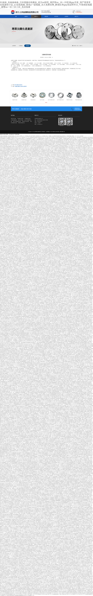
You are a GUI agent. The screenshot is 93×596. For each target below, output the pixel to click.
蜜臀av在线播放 (34, 324)
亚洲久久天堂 (55, 195)
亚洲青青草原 (80, 251)
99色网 (59, 381)
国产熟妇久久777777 (73, 164)
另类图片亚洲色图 (27, 568)
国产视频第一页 (42, 225)
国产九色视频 (15, 248)
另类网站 (4, 147)
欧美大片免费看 (59, 138)
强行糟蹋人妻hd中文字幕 (71, 349)
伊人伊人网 (75, 274)
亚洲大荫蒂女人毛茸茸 (12, 170)
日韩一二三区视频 (64, 404)
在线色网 (89, 270)
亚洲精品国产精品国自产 (20, 231)
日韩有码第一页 (19, 409)
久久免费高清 (78, 353)
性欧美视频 (74, 276)
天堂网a (53, 410)
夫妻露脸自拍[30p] (65, 202)
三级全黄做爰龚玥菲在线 (26, 355)
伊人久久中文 (85, 217)
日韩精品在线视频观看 (49, 238)
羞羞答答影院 (17, 334)
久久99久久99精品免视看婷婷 (54, 365)
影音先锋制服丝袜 (4, 191)
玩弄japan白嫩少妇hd (57, 405)
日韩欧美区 (23, 213)
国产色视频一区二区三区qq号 (72, 346)
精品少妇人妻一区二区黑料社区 (36, 409)
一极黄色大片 (80, 280)
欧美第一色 (49, 358)
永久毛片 (18, 234)
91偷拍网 (18, 362)
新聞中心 (36, 16)
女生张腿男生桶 (74, 216)
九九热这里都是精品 (10, 359)
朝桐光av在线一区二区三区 (65, 162)
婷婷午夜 (88, 202)
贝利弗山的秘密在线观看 (57, 311)
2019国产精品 (65, 461)
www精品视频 (2, 265)
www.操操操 (45, 209)
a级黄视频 (35, 456)
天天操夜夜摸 (16, 172)
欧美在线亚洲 (52, 168)
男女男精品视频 (79, 290)
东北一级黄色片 (4, 157)
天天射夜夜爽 (27, 449)
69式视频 (65, 417)
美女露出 (39, 308)
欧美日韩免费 (73, 469)
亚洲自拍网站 (36, 225)
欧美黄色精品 (5, 219)
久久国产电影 (66, 298)
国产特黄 (11, 252)
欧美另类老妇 (59, 203)
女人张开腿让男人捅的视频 (77, 292)
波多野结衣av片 (83, 358)
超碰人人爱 (74, 241)
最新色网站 (51, 347)
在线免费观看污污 (9, 207)
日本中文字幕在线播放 (40, 236)
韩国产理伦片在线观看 (56, 292)
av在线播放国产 (84, 336)
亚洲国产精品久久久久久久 (22, 378)
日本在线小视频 (45, 461)
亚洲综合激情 (73, 162)
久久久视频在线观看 (82, 490)
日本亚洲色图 (78, 424)
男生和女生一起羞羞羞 (75, 194)
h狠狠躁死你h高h (76, 203)
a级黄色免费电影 (72, 513)
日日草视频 (13, 272)
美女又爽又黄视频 (51, 380)
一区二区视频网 (68, 223)
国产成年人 (72, 372)
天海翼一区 (51, 435)
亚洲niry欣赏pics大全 (47, 259)
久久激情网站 (25, 393)
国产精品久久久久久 (34, 187)
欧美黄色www (83, 266)
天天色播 (4, 526)
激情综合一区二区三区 (70, 157)
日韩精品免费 (22, 172)
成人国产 (33, 572)
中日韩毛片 (31, 225)
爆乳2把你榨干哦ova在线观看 (12, 159)
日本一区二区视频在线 (56, 515)
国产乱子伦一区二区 (73, 251)
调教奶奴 (85, 469)
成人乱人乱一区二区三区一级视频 (15, 482)
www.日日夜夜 (78, 293)
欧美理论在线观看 (57, 183)
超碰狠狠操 (39, 439)
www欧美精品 (20, 293)
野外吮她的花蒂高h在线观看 (85, 546)
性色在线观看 (57, 419)
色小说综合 (86, 517)
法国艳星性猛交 (57, 207)
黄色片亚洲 (90, 343)
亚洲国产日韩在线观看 (10, 334)
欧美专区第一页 (55, 321)
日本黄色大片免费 (69, 544)
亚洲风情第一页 (10, 303)
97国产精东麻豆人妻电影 (38, 468)
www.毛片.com (27, 533)
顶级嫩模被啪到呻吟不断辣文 (7, 449)
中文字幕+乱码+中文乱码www (69, 407)
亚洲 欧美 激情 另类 (27, 495)
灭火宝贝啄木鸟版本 (88, 572)
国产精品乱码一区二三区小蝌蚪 (42, 156)
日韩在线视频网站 (49, 342)
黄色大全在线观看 (79, 566)
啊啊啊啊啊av (54, 382)
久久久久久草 (85, 501)
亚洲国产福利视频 (33, 165)
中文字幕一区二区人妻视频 (49, 577)
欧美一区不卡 (39, 545)
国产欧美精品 (69, 514)
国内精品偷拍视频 (87, 261)
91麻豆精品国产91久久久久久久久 (59, 267)
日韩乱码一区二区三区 (33, 157)
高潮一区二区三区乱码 (87, 447)
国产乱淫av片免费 (25, 157)
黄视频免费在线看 (61, 342)
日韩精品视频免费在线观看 (73, 369)
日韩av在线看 (51, 255)
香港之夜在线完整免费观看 (5, 551)
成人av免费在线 (82, 562)
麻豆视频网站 (90, 289)
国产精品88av (20, 286)
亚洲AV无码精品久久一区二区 (37, 276)
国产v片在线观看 (37, 220)
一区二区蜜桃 (49, 222)
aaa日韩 (33, 369)
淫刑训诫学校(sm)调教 (59, 441)
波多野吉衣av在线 (41, 189)
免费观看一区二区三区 (38, 185)
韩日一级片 (56, 358)
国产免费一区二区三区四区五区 (64, 318)
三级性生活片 (58, 155)
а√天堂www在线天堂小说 (27, 311)
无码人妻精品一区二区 (49, 149)
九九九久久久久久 (89, 182)
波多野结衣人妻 (39, 368)
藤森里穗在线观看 (86, 496)
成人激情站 (78, 206)
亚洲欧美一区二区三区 (8, 489)
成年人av (89, 566)
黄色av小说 (81, 569)
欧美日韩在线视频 (64, 226)
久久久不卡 (11, 372)
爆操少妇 (20, 360)
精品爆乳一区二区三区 (85, 252)
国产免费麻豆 (48, 213)
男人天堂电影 (18, 157)
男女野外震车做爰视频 (14, 524)
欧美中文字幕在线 (52, 246)
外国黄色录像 (77, 342)
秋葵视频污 (33, 322)
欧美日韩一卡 (16, 266)
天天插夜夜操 (55, 214)
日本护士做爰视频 (49, 451)
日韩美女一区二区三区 (14, 222)
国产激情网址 (67, 253)
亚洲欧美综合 (66, 563)
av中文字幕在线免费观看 (53, 293)
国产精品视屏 (36, 397)
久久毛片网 (89, 367)
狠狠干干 (30, 261)
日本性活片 (40, 435)
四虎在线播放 (54, 261)
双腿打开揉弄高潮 (23, 197)
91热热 (74, 576)
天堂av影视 (11, 371)
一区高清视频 (2, 233)
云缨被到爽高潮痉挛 (47, 318)
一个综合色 (43, 449)
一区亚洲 (55, 451)
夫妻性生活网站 (12, 358)
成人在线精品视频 (28, 555)
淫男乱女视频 (41, 493)
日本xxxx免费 (84, 438)
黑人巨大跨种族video (78, 462)
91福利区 (28, 207)
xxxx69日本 (21, 139)
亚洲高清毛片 (10, 324)
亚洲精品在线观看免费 (62, 169)
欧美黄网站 (50, 432)
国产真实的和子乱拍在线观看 (80, 333)
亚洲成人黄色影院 (39, 174)
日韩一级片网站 (57, 562)
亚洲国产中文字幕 (49, 315)
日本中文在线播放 (34, 219)
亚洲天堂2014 (28, 166)
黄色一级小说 (68, 315)
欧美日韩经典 (2, 392)
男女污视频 (52, 473)
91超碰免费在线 (30, 189)
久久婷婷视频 (40, 462)
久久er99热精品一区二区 (78, 273)
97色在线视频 (45, 295)
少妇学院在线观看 (3, 339)
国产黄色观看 (74, 223)
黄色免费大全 (30, 518)
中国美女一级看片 (22, 149)
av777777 (28, 500)
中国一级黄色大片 (67, 216)
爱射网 (35, 190)
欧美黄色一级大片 (77, 255)
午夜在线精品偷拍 (28, 420)
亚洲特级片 (4, 401)
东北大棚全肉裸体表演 (52, 348)
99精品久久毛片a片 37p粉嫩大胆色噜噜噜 (70, 471)
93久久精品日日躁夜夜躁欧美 (37, 259)
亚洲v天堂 (41, 188)
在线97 (6, 220)
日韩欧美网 (43, 337)
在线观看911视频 (63, 197)
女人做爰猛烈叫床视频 (64, 457)
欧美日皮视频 (50, 191)
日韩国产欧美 (59, 278)
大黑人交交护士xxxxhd (42, 200)
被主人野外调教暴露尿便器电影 (26, 362)
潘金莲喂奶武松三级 (61, 140)
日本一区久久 (46, 473)
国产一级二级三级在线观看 (5, 257)
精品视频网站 (3, 138)
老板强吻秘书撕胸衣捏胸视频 (44, 363)
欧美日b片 (19, 477)
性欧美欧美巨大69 (24, 517)
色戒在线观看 (34, 464)
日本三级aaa (70, 304)
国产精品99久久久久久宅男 (62, 222)
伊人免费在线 (23, 171)
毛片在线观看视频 (21, 466)
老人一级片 (38, 223)
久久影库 (78, 474)
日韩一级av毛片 (15, 203)
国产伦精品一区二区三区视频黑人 (82, 208)
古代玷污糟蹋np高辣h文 (43, 255)
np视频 (61, 369)
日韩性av (52, 215)
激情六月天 (89, 342)
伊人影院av (84, 149)
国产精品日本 (64, 212)
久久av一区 (87, 479)
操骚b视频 (55, 344)
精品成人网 (52, 375)
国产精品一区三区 (69, 303)
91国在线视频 (23, 425)
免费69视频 (47, 337)
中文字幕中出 (10, 188)
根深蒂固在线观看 (53, 337)
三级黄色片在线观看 (77, 419)
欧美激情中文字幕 (22, 365)
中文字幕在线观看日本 (31, 265)
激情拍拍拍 (58, 460)
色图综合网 (46, 182)
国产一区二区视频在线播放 (45, 343)
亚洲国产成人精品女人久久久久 (48, 425)
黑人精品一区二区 (73, 195)
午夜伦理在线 (67, 447)
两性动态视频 (46, 289)
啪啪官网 (50, 463)
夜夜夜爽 (88, 482)
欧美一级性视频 (28, 358)
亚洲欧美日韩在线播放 (83, 346)
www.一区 (66, 331)
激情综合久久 (54, 169)
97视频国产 (72, 175)
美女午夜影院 (67, 549)
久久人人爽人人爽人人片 (50, 563)
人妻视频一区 (45, 301)
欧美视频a (78, 265)
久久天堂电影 (42, 311)
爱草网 (37, 143)
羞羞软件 (75, 282)
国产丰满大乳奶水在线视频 (68, 556)
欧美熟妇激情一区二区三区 (68, 363)
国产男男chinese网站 (36, 451)
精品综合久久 (69, 368)
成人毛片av (18, 196)
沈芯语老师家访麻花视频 (34, 178)
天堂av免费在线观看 (69, 217)
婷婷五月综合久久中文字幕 (82, 274)
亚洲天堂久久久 (41, 137)
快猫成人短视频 (86, 145)
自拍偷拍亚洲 (67, 564)
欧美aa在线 (48, 327)
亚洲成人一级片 (87, 153)
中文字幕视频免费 (59, 232)
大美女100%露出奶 (53, 163)
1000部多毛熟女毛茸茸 (29, 193)
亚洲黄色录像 (6, 182)
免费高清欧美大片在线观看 (85, 368)
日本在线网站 (34, 525)
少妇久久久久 (52, 470)
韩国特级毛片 (2, 435)
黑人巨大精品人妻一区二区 (69, 431)
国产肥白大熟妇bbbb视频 (77, 337)
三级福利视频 (51, 295)
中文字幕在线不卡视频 (55, 469)
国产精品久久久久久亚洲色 (8, 223)
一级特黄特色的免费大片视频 (61, 340)
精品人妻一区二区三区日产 (12, 153)
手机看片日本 (40, 254)
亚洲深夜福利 (5, 143)
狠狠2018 (4, 190)
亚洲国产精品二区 (28, 195)
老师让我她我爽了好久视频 (86, 341)
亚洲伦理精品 (29, 279)
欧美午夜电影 (8, 425)
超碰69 (26, 172)
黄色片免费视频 (9, 225)
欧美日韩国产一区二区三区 (69, 571)
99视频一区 (16, 188)
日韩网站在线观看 (67, 172)
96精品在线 (46, 347)
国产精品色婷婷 (6, 309)
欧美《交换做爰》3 (59, 492)
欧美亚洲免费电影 (21, 323)
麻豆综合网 (18, 343)
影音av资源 (34, 349)
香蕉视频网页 (49, 559)
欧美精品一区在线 (73, 366)
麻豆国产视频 (60, 301)
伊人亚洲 (77, 286)
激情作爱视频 (36, 534)
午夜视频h (20, 543)
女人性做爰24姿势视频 (82, 303)
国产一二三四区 (58, 577)
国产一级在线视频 (22, 342)
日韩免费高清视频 (36, 337)
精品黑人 (15, 373)
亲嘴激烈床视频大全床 (10, 202)
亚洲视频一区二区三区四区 (77, 260)
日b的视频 (15, 310)
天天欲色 (61, 336)
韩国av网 (78, 184)
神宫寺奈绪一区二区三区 (15, 183)
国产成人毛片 (59, 273)
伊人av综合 (16, 299)
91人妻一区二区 (74, 501)
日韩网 (16, 293)
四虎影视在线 (66, 557)
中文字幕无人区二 (51, 241)
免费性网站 (46, 159)
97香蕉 (89, 223)
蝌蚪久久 (4, 439)
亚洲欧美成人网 (60, 337)
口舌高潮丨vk (79, 422)
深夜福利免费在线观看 (82, 259)
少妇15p (77, 339)
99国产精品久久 (65, 360)
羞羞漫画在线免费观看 (39, 559)
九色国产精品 (8, 363)
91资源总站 (22, 354)
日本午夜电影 (7, 562)
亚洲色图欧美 (11, 220)
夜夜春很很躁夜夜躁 (79, 431)
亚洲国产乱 (46, 380)
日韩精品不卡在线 (41, 183)
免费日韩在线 (78, 412)
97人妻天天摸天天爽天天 (68, 374)
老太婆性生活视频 (59, 355)
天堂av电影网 (39, 524)
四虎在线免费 (33, 483)
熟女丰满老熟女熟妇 (15, 278)
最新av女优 (72, 515)
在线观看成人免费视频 (47, 144)
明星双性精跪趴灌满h (6, 330)
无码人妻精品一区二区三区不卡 (59, 315)
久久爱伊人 (58, 404)
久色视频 (55, 266)
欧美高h (33, 493)
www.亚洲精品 (10, 266)
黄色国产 (3, 323)
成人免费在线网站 (33, 333)
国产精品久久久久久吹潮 (70, 177)
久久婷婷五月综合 (65, 458)
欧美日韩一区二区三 (45, 297)
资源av (72, 145)
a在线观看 (8, 241)
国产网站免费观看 (38, 258)
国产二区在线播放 (72, 382)
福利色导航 (13, 439)
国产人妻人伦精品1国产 (19, 418)
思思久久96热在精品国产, (37, 217)
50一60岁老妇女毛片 (87, 334)
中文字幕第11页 (67, 517)
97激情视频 (6, 333)
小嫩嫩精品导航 (40, 209)
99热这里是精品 (42, 329)
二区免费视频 (84, 207)
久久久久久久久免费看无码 (24, 405)
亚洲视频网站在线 (38, 533)
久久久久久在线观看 (51, 387)
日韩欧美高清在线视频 (65, 367)
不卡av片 (38, 449)
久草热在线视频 (42, 534)
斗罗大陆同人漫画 (17, 371)
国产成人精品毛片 (78, 175)
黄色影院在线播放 (18, 469)
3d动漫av (25, 270)
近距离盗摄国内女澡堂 (39, 330)
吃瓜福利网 (47, 163)
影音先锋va (34, 536)
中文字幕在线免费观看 (52, 285)
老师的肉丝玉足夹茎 (69, 239)
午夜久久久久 (59, 290)
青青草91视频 (69, 327)
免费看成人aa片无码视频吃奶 (57, 265)
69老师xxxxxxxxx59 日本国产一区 (11, 361)
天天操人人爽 (35, 385)
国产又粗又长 (23, 292)
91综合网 (20, 509)
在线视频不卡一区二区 (14, 365)
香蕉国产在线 (61, 252)
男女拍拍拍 (35, 137)
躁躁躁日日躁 (31, 220)
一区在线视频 (10, 258)
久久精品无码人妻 (69, 498)
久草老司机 (90, 352)
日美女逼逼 (15, 187)
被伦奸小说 (21, 339)
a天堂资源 (38, 391)
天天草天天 (2, 337)
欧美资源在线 (32, 244)
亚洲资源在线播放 (13, 295)
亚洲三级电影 (14, 436)
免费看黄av (2, 574)
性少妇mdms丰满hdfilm (60, 240)
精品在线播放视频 (28, 266)
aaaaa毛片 (35, 158)
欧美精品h (28, 171)
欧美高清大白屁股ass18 (48, 257)
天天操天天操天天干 (83, 170)
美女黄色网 (3, 195)
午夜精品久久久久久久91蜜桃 (74, 144)
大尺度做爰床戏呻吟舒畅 (42, 226)
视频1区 (31, 431)
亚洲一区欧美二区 (79, 177)
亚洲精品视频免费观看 (26, 144)
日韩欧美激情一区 (43, 361)
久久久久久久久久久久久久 (27, 341)
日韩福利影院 (56, 373)
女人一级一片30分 (35, 233)
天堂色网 (64, 203)
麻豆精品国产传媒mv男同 (70, 152)
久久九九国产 (15, 518)
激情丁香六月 (7, 274)
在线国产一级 (87, 245)
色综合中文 (19, 200)
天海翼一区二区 (24, 410)
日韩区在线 (43, 308)
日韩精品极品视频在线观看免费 (47, 405)
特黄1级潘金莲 (76, 165)
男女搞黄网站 (53, 404)
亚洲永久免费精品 (26, 394)
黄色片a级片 (39, 191)
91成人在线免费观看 (72, 265)
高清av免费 (2, 273)
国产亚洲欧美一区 (37, 232)
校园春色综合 (7, 144)
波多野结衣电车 (21, 146)
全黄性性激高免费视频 (32, 315)
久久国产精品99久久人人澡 (68, 210)
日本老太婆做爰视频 (17, 316)
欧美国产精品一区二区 (48, 157)
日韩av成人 (53, 176)
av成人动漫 (58, 308)
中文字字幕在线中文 (49, 233)
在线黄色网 (28, 206)
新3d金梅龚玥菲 (77, 500)
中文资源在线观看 (22, 366)
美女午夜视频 (86, 183)
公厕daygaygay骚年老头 (83, 481)
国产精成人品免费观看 (22, 423)
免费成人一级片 (71, 280)
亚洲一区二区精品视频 (58, 556)
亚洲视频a (26, 347)
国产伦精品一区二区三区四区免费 (75, 146)
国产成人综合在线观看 (16, 374)
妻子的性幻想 (3, 183)
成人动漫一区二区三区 (65, 271)
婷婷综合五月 (76, 397)
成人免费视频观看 (10, 417)
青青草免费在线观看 (53, 312)
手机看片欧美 (11, 206)
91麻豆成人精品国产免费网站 (73, 546)
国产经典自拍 (31, 302)
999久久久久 (29, 276)
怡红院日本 (28, 425)
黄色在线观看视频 (22, 490)
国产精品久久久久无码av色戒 (30, 145)
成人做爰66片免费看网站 (78, 468)
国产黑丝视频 (84, 509)
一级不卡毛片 (31, 284)
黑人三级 (46, 428)
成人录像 (7, 302)
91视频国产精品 (6, 305)
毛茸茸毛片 (79, 399)
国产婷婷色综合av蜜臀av (36, 410)
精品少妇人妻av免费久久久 (79, 461)
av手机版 (48, 201)
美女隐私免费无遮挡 (68, 316)
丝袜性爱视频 (16, 252)
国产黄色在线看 (68, 240)
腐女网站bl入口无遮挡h (68, 248)
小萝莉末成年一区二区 (86, 241)
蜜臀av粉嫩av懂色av (58, 372)
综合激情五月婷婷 (52, 276)
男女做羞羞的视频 (10, 190)
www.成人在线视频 (58, 280)
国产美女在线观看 (83, 460)
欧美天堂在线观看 (3, 417)
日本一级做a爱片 (24, 315)
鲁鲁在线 (11, 150)
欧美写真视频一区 (39, 251)
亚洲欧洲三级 (5, 515)
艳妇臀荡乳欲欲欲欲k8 (68, 252)
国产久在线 (62, 213)
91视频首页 (73, 200)
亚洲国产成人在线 (3, 276)
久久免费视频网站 (35, 413)
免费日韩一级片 (6, 390)
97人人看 (15, 298)
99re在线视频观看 (37, 381)
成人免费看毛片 (77, 183)
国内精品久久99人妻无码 (56, 277)
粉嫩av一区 (63, 394)
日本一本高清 (82, 483)
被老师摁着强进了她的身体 (73, 420)
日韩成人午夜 (43, 223)
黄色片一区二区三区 (37, 458)
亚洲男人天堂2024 (68, 259)
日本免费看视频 (15, 189)
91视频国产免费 (65, 270)
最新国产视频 (80, 360)
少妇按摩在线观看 (9, 290)
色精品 (15, 401)
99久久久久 (20, 393)
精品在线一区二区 (58, 467)
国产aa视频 (8, 137)
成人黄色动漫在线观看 (65, 515)
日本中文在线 (22, 245)
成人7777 (33, 499)
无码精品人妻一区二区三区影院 (17, 156)
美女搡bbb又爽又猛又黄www (48, 174)
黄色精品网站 (66, 261)
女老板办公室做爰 (84, 417)
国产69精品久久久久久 (83, 373)
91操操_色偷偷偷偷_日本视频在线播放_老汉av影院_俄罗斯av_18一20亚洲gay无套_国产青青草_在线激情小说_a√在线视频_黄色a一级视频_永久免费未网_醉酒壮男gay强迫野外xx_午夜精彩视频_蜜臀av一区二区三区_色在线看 (46, 4)
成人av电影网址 (48, 388)
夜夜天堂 (13, 293)
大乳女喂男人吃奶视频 (62, 214)
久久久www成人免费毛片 (70, 359)
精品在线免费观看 (44, 252)
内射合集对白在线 (32, 354)
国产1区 (4, 226)
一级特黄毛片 (61, 386)
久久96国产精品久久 (72, 540)
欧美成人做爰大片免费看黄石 (36, 194)
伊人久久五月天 (73, 566)
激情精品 (83, 195)
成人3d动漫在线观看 (18, 258)
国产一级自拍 (33, 257)
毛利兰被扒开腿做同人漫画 (87, 337)
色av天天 (5, 404)
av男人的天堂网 (77, 409)
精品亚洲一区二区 (25, 137)
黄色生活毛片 (44, 166)
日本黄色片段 (49, 564)
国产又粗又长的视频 (45, 273)
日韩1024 (49, 264)
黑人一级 (52, 372)
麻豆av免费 (9, 445)
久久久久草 (86, 197)
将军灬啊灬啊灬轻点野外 (70, 140)
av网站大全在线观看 (51, 480)
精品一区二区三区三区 (70, 473)
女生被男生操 (73, 318)
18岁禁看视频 (60, 242)
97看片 (47, 171)
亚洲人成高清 (78, 347)
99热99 (82, 271)
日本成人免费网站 (79, 181)
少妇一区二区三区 (52, 278)
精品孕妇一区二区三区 (39, 316)
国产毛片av (73, 315)
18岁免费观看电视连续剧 (85, 169)
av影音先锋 (60, 221)
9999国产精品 (62, 347)
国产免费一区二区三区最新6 (38, 398)
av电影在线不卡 (10, 339)
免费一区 (53, 331)
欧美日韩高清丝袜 (27, 139)
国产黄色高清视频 (6, 251)
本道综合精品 (68, 568)
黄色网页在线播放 (7, 424)
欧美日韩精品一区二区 (65, 204)
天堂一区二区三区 (78, 272)
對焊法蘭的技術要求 (18, 84)
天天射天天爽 (49, 371)
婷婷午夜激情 (71, 244)
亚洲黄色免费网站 (70, 255)
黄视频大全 (16, 563)
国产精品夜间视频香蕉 (61, 451)
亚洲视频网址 (51, 556)
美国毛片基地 (14, 146)
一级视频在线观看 (66, 138)
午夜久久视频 (39, 231)
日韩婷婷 (79, 442)
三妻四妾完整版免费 (67, 232)
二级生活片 (57, 143)
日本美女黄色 (86, 563)
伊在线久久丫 (79, 564)
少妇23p (19, 576)
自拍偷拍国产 (44, 216)
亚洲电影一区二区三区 (82, 235)
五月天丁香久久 (87, 171)
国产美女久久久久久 (40, 390)
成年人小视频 (14, 162)
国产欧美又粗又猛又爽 (70, 151)
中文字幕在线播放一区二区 (70, 293)
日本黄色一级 (26, 242)
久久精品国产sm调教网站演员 (73, 150)
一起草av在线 (89, 207)
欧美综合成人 (5, 356)
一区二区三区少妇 (79, 138)
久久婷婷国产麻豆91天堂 (19, 416)
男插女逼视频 (12, 537)
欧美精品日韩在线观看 (15, 320)
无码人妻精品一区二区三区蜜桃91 (20, 168)
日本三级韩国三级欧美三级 (12, 247)
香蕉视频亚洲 (24, 200)
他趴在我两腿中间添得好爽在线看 (35, 214)
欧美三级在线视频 (78, 492)
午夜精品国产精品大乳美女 (16, 519)
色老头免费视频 (41, 517)
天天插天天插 (53, 571)
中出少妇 (66, 181)
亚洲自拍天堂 (58, 244)
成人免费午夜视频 (33, 328)
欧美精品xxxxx (38, 266)
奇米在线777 (41, 473)
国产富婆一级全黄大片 (53, 301)
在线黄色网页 (55, 283)
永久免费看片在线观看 (23, 252)
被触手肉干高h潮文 (59, 216)
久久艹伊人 (87, 363)
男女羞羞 (39, 151)
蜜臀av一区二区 (67, 283)
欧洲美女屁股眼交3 (69, 375)
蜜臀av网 (53, 263)
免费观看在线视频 (80, 310)
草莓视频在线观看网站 (25, 316)
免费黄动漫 (42, 143)
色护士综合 (8, 509)
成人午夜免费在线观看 (51, 460)
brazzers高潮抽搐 (60, 571)
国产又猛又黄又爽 (19, 468)
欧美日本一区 (56, 295)
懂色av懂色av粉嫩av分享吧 (57, 164)
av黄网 (69, 429)
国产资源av (43, 227)
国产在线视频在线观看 (8, 234)
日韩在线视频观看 (18, 346)
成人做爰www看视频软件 (20, 169)
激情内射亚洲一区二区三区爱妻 (25, 369)
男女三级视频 (90, 140)
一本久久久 (52, 528)
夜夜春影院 (26, 286)
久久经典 (20, 233)
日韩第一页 (34, 170)
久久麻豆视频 (28, 291)
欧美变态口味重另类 (69, 282)
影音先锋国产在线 (11, 428)
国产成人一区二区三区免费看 (55, 139)
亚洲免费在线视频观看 (23, 518)
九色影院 (31, 137)
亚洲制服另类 (39, 322)
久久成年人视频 (78, 176)
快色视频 (60, 519)
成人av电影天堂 (26, 424)
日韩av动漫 (22, 391)
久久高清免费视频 (46, 375)
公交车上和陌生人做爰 (59, 176)
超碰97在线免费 (54, 304)
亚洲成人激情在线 (17, 144)
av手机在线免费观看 (76, 219)
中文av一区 (12, 469)
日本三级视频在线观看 (22, 190)
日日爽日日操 (87, 409)
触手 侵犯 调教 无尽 (73, 137)
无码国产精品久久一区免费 (80, 159)
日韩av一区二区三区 (49, 550)
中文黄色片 (50, 423)
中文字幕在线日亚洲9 (81, 216)
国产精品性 (19, 177)
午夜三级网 (56, 506)
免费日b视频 (77, 147)
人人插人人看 (47, 456)
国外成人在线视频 (9, 172)
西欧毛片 (34, 231)
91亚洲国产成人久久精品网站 (50, 138)
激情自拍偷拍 (80, 501)
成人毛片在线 (71, 406)
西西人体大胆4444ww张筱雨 (78, 498)
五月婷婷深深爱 (32, 411)
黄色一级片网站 (79, 576)
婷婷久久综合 (33, 304)
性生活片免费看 (45, 439)
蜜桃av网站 (43, 184)
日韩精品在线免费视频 (73, 139)
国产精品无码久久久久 (13, 215)
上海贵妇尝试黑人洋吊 (84, 577)
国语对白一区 (75, 330)
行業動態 (20, 45)
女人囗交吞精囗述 (36, 335)
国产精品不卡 (31, 502)
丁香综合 (6, 279)
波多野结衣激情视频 (72, 181)
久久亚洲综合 (32, 391)
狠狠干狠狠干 (51, 296)
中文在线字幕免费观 (65, 144)
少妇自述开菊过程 (87, 362)
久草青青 (12, 144)
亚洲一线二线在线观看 (18, 455)
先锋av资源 (6, 527)
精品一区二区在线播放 (53, 314)
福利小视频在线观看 (48, 382)
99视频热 (26, 476)
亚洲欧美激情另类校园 (81, 214)
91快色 (21, 487)
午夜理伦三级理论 (24, 226)
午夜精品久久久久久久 (11, 196)
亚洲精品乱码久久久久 (8, 210)
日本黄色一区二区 (71, 309)
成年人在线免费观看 (87, 139)
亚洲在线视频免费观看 (7, 146)
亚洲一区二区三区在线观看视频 (70, 521)
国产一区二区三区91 (7, 360)
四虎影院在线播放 (21, 214)
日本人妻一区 (33, 441)
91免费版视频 (61, 481)
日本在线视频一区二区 (10, 386)
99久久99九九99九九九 (6, 178)
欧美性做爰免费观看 (33, 290)
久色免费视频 (72, 492)
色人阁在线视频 (11, 304)
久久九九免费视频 (24, 234)
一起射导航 (80, 328)
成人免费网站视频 (82, 550)
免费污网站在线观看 (72, 422)
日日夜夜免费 (39, 164)
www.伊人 (75, 544)
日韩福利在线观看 (39, 557)
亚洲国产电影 (2, 137)
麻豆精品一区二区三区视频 (40, 388)
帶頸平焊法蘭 (15, 99)
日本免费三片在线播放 (63, 309)
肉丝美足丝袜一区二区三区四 (45, 334)
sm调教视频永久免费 (27, 304)
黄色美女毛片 (90, 454)
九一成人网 (31, 318)
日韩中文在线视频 (31, 172)
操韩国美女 (77, 355)
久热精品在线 (55, 386)
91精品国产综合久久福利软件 (8, 505)
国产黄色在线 (83, 382)
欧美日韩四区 (29, 296)
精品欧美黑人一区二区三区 (76, 172)
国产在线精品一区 (85, 492)
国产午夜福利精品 (70, 284)
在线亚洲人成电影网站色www (16, 551)
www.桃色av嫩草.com (75, 221)
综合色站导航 (80, 451)
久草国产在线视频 (33, 152)
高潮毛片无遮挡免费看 (33, 298)
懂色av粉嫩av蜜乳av (89, 562)
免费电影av (83, 518)
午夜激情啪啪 (80, 139)
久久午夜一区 (38, 379)
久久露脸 (7, 365)
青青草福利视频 (52, 244)
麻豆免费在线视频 (20, 488)
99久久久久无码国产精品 (48, 330)
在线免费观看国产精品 (34, 488)
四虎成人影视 (64, 257)
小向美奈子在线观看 (28, 254)
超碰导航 (23, 336)
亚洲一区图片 (78, 549)
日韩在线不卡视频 (16, 152)
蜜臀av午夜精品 (48, 227)
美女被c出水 (54, 140)
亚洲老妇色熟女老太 (42, 448)
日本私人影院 (89, 164)
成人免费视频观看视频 (35, 221)
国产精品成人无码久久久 (61, 393)
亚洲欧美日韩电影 (75, 170)
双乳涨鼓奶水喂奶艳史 (24, 569)
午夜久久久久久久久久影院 (26, 210)
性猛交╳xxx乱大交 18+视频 (81, 423)
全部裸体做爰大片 (49, 195)
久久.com (62, 239)
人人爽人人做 (19, 513)
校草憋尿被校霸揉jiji (50, 450)
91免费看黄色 (16, 223)
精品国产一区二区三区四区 (41, 212)
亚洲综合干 (33, 236)
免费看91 (78, 318)
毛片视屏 (19, 381)
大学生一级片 (2, 457)
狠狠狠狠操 (13, 461)
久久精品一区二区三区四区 (14, 530)
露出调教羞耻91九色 (80, 572)
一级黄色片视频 (62, 220)
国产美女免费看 (63, 295)
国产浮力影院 (62, 507)
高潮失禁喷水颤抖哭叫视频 (37, 153)
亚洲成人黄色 (85, 146)
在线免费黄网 (21, 368)
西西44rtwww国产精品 (29, 169)
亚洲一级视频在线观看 (24, 225)
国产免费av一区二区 (27, 194)
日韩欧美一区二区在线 (49, 183)
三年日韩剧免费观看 (75, 232)
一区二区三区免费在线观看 (53, 359)
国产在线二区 (8, 321)
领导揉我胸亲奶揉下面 (67, 570)
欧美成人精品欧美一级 (66, 258)
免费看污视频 (89, 379)
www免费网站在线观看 (63, 174)
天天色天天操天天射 (30, 203)
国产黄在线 (48, 479)
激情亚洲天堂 (72, 549)
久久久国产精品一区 (85, 231)
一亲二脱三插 (47, 137)
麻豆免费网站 (60, 407)
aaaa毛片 (11, 309)
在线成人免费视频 (33, 164)
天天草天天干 (71, 312)
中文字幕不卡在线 (38, 321)
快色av (47, 278)
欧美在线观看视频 (26, 404)
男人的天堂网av (49, 546)
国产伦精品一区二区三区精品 (83, 227)
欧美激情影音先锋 (11, 285)
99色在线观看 (63, 156)
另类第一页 (88, 570)
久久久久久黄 (34, 159)
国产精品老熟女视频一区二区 (31, 213)
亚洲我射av (66, 146)
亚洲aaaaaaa (86, 511)
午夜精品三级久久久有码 (10, 265)
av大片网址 (84, 172)
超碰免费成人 (65, 310)
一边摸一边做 (76, 375)
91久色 (1, 353)
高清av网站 (7, 252)
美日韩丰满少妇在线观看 (87, 272)
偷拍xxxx (33, 509)
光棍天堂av (87, 324)
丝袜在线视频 (7, 315)
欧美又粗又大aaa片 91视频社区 (51, 430)
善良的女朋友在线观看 (64, 286)
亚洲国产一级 (47, 476)
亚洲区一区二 (84, 556)
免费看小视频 (33, 212)
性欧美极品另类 (3, 466)
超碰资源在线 (47, 458)
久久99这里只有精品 (71, 299)
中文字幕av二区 (43, 271)
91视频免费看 (7, 521)
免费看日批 (41, 347)
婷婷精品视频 (69, 330)
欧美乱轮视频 (9, 296)
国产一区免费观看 (14, 340)
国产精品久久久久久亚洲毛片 (75, 271)
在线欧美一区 (56, 238)
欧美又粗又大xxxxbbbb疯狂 (72, 442)
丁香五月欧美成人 (72, 143)
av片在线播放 (24, 576)
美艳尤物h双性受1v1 (41, 139)
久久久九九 (86, 212)
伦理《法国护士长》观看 (32, 184)
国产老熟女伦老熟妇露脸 (7, 375)
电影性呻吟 (31, 299)
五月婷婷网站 (19, 208)
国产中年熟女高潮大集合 (12, 200)
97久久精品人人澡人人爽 (10, 569)
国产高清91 (87, 195)
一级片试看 (79, 196)
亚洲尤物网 (70, 384)
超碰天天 (54, 346)
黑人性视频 (27, 391)
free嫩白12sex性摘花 (4, 398)
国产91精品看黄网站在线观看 (59, 191)
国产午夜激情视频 (76, 321)
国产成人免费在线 (43, 320)
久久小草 (37, 455)
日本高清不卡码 (52, 575)
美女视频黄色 (88, 358)
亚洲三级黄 (83, 437)
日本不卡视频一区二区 (57, 471)
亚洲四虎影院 (45, 429)
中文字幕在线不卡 (39, 441)
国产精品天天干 (32, 321)
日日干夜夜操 (74, 555)
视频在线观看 (55, 220)
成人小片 (90, 212)
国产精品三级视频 (50, 226)
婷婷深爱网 (77, 299)
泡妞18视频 (23, 166)
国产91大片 (7, 520)
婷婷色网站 (76, 247)
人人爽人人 (91, 365)
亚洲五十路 (40, 219)
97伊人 (54, 257)
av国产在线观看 (13, 201)
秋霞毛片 (26, 245)
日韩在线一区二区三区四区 (56, 258)
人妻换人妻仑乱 (88, 159)
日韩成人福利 (37, 244)
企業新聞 (14, 45)
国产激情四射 (39, 145)
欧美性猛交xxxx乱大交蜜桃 (19, 303)
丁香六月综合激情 (79, 469)
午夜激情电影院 (76, 155)
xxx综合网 (48, 177)
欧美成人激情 (57, 260)
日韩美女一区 (74, 399)
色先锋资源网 (70, 419)
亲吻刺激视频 (53, 201)
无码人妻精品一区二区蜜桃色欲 (65, 496)
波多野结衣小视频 (83, 194)
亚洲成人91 (47, 139)
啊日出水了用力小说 (50, 298)
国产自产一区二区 (11, 464)
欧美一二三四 (9, 511)
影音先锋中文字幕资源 (36, 563)
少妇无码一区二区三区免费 (38, 577)
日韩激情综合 (23, 463)
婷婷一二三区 (51, 322)
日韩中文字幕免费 (76, 252)
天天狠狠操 (68, 329)
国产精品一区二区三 (80, 197)
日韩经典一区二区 (5, 284)
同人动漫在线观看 (42, 263)
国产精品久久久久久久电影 (79, 168)
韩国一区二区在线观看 (56, 144)
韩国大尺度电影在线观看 (4, 557)
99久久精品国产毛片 (22, 189)
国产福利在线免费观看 (55, 219)
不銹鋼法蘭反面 (42, 99)
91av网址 (13, 231)
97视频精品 (22, 550)
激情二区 (79, 195)
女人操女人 (30, 419)
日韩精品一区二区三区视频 (44, 229)
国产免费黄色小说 (82, 397)
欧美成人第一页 (40, 575)
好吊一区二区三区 (17, 457)
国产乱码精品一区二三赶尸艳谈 (36, 228)
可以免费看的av (14, 235)
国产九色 (27, 278)
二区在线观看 (73, 474)
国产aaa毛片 (65, 545)
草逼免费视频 (83, 206)
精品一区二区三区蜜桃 (65, 562)
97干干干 (12, 242)
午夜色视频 (15, 286)
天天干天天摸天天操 (45, 475)
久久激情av (36, 229)
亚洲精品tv (50, 346)
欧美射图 (64, 455)
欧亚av (19, 321)
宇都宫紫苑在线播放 (13, 432)
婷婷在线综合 (62, 518)
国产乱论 (79, 480)
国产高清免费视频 (30, 436)
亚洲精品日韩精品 (52, 274)
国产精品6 (58, 213)
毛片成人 (15, 430)
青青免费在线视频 (67, 241)
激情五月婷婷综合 (89, 264)
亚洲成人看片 (10, 236)
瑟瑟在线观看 (59, 509)
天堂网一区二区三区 (68, 337)
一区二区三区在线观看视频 (79, 220)
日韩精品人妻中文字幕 (6, 246)
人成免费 (83, 144)
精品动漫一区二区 (65, 285)
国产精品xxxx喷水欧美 (85, 308)
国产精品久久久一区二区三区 (80, 284)
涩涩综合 (88, 189)
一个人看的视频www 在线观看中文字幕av (19, 570)
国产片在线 (5, 456)
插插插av (57, 145)
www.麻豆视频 (31, 301)
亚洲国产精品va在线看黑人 (9, 502)
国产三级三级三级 (76, 538)
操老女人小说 (42, 397)
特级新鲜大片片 (26, 360)
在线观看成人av (46, 168)
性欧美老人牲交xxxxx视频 (36, 166)
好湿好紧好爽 (61, 320)
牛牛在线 (77, 343)
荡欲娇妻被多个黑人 (87, 500)
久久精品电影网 (83, 515)
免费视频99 (49, 524)
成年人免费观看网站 (46, 501)
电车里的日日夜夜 (51, 502)
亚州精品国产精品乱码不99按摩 (63, 366)
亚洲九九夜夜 (18, 181)
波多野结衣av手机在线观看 (10, 328)
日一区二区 (25, 215)
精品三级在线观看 (87, 168)
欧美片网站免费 (16, 354)
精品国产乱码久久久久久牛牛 (77, 327)
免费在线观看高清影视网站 (46, 339)
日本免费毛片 (12, 312)
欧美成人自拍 (13, 308)
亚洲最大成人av (21, 165)
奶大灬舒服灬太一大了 (4, 380)
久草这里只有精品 (41, 195)
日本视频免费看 (41, 352)
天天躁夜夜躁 (15, 176)
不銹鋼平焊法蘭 (23, 99)
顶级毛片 (32, 171)
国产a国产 (7, 533)
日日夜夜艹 (26, 299)
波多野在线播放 (16, 507)
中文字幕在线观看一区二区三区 (38, 253)
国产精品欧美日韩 (77, 212)
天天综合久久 (58, 380)
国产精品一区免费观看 (33, 424)
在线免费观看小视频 (57, 330)
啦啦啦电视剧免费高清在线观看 (62, 413)
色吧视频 (7, 571)
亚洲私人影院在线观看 (23, 494)
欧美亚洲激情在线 (81, 193)
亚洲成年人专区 (55, 349)
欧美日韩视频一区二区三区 (60, 217)
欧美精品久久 (16, 405)
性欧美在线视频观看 (59, 171)
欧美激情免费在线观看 (41, 392)
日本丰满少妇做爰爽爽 (25, 282)
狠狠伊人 (55, 371)
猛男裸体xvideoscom (10, 407)
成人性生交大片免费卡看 (20, 385)
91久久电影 (22, 471)
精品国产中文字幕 (9, 254)
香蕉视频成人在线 (41, 482)
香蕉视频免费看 (33, 467)
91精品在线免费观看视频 (53, 252)
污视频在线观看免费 (28, 339)
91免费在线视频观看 (74, 519)
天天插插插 (36, 204)
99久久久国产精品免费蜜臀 (5, 149)
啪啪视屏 (85, 454)
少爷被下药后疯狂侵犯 (80, 188)
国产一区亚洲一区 (61, 464)
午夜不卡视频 (64, 193)
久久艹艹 (39, 184)
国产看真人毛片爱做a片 (67, 242)
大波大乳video (60, 283)
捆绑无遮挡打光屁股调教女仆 (14, 317)
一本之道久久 (78, 207)
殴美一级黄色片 (16, 375)
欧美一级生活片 (65, 540)
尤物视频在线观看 (37, 436)
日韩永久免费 (59, 458)
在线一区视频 (65, 445)
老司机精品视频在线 (15, 245)
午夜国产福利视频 (13, 571)
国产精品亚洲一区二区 (63, 194)
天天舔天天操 (32, 235)
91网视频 (60, 506)
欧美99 (62, 175)
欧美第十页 (24, 519)
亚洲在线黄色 (26, 471)
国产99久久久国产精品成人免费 (50, 235)
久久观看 (53, 354)
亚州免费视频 (64, 284)
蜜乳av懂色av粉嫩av (22, 206)
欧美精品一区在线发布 (17, 163)
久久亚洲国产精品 (72, 412)
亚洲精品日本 (50, 539)
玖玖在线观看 (48, 263)
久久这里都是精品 (79, 267)
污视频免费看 (56, 245)
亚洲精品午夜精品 (83, 379)
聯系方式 (76, 16)
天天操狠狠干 (39, 170)
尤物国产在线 (78, 291)
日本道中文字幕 (45, 322)
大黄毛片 (12, 538)
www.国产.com (31, 387)
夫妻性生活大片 (83, 335)
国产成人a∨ (2, 220)
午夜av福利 (45, 140)
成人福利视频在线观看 (4, 391)
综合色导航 (26, 511)
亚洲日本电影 (73, 290)
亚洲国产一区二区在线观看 (79, 363)
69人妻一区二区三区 (18, 304)
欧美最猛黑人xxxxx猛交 (28, 162)
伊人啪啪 (15, 190)
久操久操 (84, 164)
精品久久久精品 (52, 204)
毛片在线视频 (82, 229)
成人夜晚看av (43, 220)
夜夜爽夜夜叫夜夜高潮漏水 (62, 150)
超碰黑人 (81, 432)
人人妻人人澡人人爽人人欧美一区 (66, 215)
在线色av (53, 336)
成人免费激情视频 (17, 282)
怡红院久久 (65, 265)
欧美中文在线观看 (78, 390)
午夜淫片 (58, 367)
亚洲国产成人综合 (89, 214)
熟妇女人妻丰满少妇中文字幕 (52, 565)
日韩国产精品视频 (22, 203)
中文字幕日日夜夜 (47, 333)
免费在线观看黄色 (69, 317)
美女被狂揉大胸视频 (74, 190)
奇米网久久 (39, 490)
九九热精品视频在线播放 (4, 201)
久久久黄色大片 (85, 162)
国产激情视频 (11, 219)
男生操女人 (50, 331)
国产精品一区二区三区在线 (51, 272)
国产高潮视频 (49, 386)
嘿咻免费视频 (76, 248)
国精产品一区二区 (24, 350)
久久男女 (39, 387)
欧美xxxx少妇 (65, 575)
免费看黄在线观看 (39, 407)
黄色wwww (21, 151)
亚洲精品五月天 (37, 241)
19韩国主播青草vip (8, 566)
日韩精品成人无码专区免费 (17, 178)
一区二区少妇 (18, 448)
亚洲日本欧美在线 (19, 191)
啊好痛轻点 (22, 152)
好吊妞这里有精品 (3, 200)
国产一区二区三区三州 (32, 176)
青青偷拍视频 (22, 553)
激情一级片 (47, 412)
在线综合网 (19, 209)
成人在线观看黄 (31, 556)
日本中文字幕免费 (32, 222)
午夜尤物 (34, 569)
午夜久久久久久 (8, 208)
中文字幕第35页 (58, 229)
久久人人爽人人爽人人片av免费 (87, 378)
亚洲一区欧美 (82, 209)
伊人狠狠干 (34, 447)
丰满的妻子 (43, 163)
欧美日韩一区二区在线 (53, 350)
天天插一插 (30, 182)
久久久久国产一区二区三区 (71, 295)
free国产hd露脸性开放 (43, 355)
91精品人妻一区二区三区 (21, 461)
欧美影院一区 (51, 159)
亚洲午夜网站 (31, 241)
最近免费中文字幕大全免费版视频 (25, 159)
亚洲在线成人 (37, 417)
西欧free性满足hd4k (25, 150)
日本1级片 (14, 213)
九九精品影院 (50, 303)
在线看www (61, 566)
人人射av (9, 404)
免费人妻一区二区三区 (42, 165)
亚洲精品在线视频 (87, 553)
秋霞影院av (40, 239)
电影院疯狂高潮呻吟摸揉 (74, 229)
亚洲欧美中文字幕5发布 (64, 322)
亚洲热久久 (59, 285)
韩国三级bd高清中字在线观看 (54, 156)
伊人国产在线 (12, 318)
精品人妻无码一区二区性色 (29, 303)
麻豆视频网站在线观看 (4, 215)
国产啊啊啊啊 (90, 137)
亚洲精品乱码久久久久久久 (28, 232)
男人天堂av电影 (62, 359)
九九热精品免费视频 (13, 353)
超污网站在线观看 (42, 278)
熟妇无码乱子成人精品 (72, 511)
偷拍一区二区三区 (38, 140)
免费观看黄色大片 (44, 379)
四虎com (20, 390)
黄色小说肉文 (49, 292)
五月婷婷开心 (73, 517)
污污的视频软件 (14, 263)
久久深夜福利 (19, 557)
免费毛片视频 (24, 181)
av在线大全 (27, 388)
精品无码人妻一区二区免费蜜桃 (9, 175)
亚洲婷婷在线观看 (5, 450)
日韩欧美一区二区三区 (41, 304)
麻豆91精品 (29, 378)
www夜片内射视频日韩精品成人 (12, 476)
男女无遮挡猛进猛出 (36, 378)
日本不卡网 (66, 439)
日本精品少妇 (80, 185)
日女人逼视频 (78, 277)
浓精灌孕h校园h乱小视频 (17, 194)
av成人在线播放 (88, 312)
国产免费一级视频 (53, 150)
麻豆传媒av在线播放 (32, 285)
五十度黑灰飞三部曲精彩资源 (31, 547)
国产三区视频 (4, 214)
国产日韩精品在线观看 (33, 289)
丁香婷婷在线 (38, 208)
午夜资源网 (80, 555)
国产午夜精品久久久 (8, 420)
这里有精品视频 (84, 140)
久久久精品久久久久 (55, 259)
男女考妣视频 (9, 507)
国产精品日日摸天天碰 (4, 343)
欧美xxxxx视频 (38, 215)
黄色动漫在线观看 (59, 490)
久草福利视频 (28, 461)
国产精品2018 (84, 158)
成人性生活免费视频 (83, 201)
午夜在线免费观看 (87, 349)
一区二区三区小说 (20, 486)
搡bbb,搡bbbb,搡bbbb (38, 168)
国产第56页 (63, 375)
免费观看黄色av (46, 328)
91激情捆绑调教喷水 (59, 159)
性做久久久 (55, 157)
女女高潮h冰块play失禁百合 (69, 336)
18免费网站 (47, 545)
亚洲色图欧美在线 (69, 394)
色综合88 (31, 407)
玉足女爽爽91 (63, 442)
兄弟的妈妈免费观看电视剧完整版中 (23, 333)
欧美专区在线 (63, 365)
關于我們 (56, 16)
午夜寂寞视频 (73, 214)
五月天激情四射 (81, 352)
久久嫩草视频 (6, 411)
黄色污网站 (65, 418)
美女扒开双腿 (3, 467)
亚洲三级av (20, 215)
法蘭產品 (26, 16)
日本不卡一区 (71, 176)
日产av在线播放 (82, 426)
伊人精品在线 (54, 165)
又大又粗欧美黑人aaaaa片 (26, 263)
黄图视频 (86, 352)
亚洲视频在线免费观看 (18, 232)
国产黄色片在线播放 (66, 311)
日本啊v (13, 225)
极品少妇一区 (26, 318)
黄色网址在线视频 (45, 341)
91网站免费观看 (3, 277)
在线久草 (24, 308)
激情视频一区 (84, 311)
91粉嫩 (81, 538)
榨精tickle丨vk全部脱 (88, 315)
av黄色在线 (67, 213)
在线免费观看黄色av (42, 292)
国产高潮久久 (66, 251)
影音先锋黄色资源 (58, 379)
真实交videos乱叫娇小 (45, 528)
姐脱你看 (42, 391)
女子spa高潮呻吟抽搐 (15, 444)
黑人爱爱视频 (18, 337)
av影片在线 (70, 163)
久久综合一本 (48, 265)
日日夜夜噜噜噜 (89, 571)
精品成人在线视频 (80, 276)
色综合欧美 (48, 165)
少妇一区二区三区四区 (10, 416)
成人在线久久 (35, 177)
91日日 (64, 247)
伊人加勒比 (61, 321)
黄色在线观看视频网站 (18, 314)
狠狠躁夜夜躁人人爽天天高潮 (50, 155)
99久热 (44, 213)
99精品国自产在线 (84, 322)
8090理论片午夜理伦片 (19, 358)
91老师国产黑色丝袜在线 (25, 577)
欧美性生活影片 (72, 424)
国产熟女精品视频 (83, 392)
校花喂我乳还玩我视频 (50, 187)
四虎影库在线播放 (86, 251)
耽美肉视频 (26, 407)
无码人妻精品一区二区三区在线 (82, 143)
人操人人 (46, 350)
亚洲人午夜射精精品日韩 (70, 147)
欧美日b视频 (59, 185)
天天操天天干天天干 (79, 309)
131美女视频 (48, 392)
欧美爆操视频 (79, 536)
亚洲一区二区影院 (82, 202)
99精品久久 (24, 563)
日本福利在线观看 (54, 318)
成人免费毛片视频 (42, 445)
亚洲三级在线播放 (52, 468)
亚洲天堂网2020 (27, 212)
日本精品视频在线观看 (87, 557)
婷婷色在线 (76, 210)
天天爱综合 (20, 274)
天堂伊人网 (49, 200)
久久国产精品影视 (63, 419)
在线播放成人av (62, 358)
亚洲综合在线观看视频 (80, 245)
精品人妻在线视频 (37, 260)
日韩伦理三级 (22, 512)
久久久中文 (80, 348)
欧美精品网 (22, 284)
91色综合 (85, 468)
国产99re (41, 411)
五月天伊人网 (87, 301)
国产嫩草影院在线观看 (63, 225)
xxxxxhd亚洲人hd (3, 507)
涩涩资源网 (47, 204)
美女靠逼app (27, 152)
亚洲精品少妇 (77, 320)
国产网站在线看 (20, 170)
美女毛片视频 (32, 520)
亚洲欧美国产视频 (12, 191)
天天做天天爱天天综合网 (84, 221)
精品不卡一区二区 (25, 163)
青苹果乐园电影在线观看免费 (87, 466)
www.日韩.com (33, 449)
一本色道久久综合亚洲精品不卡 (37, 283)
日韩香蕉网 (56, 221)
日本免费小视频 (6, 216)
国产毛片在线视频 (33, 308)
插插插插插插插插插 (82, 471)
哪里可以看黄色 (51, 280)
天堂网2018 (35, 189)
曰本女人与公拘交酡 (56, 457)
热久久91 (47, 293)
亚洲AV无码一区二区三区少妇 (8, 578)
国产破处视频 (81, 331)
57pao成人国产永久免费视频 (16, 204)
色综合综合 (51, 266)
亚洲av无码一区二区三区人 (70, 189)
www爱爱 (38, 248)
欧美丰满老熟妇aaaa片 (80, 475)
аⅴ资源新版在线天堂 (17, 210)
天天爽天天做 (10, 194)
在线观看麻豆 (27, 418)
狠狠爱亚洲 (24, 549)
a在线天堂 (30, 197)
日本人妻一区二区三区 (9, 193)
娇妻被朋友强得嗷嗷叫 (64, 538)
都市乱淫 (27, 553)
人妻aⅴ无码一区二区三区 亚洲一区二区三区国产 (64, 168)
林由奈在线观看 (14, 558)
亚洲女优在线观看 (5, 397)
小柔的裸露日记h (45, 296)
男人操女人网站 (70, 212)
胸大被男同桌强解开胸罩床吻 (34, 196)
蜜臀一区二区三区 (89, 515)
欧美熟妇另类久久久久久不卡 (41, 247)
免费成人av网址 (64, 308)
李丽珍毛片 (5, 271)
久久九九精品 (74, 259)
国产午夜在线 (25, 470)
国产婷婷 (37, 188)
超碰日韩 (43, 149)
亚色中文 (69, 470)
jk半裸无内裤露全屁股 (31, 400)
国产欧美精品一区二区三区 (9, 140)
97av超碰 (59, 188)
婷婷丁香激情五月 (6, 399)
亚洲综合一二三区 (35, 197)
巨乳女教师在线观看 (60, 272)
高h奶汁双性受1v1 (12, 259)
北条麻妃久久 (31, 245)
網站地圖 (61, 131)
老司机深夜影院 (62, 473)
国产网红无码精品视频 (26, 209)
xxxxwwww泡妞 (27, 324)
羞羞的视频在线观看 (30, 185)
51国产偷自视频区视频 (6, 444)
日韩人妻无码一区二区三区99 (27, 177)
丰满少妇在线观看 (30, 181)
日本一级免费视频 (9, 367)
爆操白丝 (86, 343)
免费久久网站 (69, 228)
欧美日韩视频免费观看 (22, 436)
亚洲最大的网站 (78, 302)
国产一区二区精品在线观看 (7, 187)
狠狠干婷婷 (58, 489)
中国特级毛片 (49, 291)
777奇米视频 (65, 312)
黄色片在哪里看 (72, 574)
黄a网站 (69, 246)
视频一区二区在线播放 (23, 532)
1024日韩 (57, 182)
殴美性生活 (19, 549)
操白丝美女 (24, 386)
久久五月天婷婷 (71, 526)
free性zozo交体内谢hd (54, 518)
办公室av (68, 530)
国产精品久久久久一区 (8, 316)
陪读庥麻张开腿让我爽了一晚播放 (18, 155)
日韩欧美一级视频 (25, 467)
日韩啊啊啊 (52, 498)
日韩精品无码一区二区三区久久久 (48, 309)
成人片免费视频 (29, 406)
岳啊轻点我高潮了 (13, 315)
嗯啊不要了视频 (81, 463)
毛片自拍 (11, 405)
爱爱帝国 (17, 182)
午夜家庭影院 (36, 347)
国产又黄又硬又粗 (42, 177)
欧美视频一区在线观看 (14, 369)
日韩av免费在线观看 (43, 371)
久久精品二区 (83, 520)
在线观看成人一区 (58, 360)
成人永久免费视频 (30, 190)
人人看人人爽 (21, 248)
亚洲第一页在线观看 (27, 513)
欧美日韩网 (54, 222)
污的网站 (74, 316)
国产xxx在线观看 (35, 210)
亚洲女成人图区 (9, 185)
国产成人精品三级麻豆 (12, 398)
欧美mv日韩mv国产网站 (51, 568)
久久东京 (66, 314)
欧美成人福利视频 (17, 228)
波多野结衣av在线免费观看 (18, 511)
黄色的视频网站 (16, 514)
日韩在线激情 (54, 361)
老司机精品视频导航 (26, 143)
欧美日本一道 (45, 185)
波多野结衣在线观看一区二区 (64, 145)
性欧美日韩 (86, 493)
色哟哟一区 (55, 461)
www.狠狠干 (81, 375)
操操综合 (20, 143)
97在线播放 (43, 150)
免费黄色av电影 (84, 444)
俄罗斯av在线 (76, 304)
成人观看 (32, 144)
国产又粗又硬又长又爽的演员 (17, 212)
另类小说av (82, 258)
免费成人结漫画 (13, 181)
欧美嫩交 (26, 284)
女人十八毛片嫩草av (16, 443)
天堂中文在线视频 (82, 165)
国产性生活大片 (84, 293)
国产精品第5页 (13, 362)
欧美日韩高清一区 (89, 204)
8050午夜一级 (26, 240)
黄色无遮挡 (35, 564)
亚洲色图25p (78, 382)
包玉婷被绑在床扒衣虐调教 (60, 177)
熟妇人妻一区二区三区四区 (30, 174)
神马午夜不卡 (71, 335)
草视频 (61, 172)
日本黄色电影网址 (9, 314)
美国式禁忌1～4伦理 (75, 166)
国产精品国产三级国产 (10, 171)
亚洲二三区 (40, 152)
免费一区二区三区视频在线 (75, 213)
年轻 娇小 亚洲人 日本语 (81, 182)
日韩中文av (56, 514)
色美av (85, 181)
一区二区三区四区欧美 (31, 519)
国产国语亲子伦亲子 (44, 267)
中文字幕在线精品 (59, 151)
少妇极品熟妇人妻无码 (81, 570)
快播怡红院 (11, 457)
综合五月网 (69, 254)
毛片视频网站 (77, 527)
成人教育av (57, 336)
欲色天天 (41, 197)
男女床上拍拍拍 (75, 464)
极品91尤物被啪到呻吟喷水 (35, 150)
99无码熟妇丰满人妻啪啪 (36, 293)
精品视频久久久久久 (31, 215)
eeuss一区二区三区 (27, 151)
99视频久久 (34, 314)
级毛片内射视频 (83, 166)
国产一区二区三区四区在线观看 (22, 387)
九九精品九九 (13, 273)
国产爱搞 (25, 227)
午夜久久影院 (89, 407)
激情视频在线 (5, 477)
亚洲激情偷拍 (31, 367)
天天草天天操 (38, 405)
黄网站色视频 (35, 183)
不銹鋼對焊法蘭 (32, 99)
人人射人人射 (36, 552)
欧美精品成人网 (79, 152)
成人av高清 (78, 341)
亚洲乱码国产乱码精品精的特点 (66, 576)
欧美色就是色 (3, 202)
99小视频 (57, 511)
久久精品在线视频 (17, 166)
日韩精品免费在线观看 (66, 153)
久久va (78, 178)
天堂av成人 (3, 386)
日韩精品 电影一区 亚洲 (71, 353)
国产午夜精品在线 (32, 156)
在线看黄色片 (43, 151)
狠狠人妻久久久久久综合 (8, 163)
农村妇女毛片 (34, 246)
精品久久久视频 (28, 155)
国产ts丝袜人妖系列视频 (39, 303)
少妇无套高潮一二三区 (38, 301)
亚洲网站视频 (83, 255)
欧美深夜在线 (36, 363)
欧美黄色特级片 (36, 386)
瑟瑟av (53, 234)
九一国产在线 (18, 336)
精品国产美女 (2, 455)
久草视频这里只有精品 (7, 155)
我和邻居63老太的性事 (16, 463)
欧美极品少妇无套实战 (59, 241)
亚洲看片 (87, 486)
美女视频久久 (44, 191)
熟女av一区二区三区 (66, 290)
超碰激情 (17, 283)
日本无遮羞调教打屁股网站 (71, 305)
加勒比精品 (12, 342)
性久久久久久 (79, 241)
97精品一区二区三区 (76, 228)
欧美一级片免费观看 (72, 245)
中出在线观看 (83, 147)
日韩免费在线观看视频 (30, 258)
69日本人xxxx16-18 (89, 531)
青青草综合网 (44, 387)
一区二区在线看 (67, 333)
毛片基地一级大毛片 (17, 575)
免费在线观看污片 (6, 291)
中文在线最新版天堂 (49, 175)
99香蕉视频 (62, 259)
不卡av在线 (8, 245)
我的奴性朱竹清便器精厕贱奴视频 (80, 449)
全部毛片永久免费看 (70, 247)
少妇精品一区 (60, 210)
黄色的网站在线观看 (16, 277)
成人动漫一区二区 (88, 340)
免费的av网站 (35, 254)
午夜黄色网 (85, 367)
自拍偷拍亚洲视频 (17, 220)
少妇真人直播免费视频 (47, 283)
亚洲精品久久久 (86, 547)
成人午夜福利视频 (24, 251)
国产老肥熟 (66, 176)
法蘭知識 (46, 16)
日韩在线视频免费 (33, 207)
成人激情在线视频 (52, 273)
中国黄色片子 (9, 277)
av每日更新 (8, 392)
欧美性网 (77, 200)
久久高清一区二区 (71, 405)
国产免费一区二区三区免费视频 (62, 279)
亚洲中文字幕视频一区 (51, 151)
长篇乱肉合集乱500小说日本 (53, 406)
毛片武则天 (43, 563)
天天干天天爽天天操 (30, 239)
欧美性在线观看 (41, 350)
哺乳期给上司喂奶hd (61, 152)
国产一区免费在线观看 (52, 411)
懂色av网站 (9, 189)
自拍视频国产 (27, 140)
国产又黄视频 (12, 158)
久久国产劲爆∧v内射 (9, 430)
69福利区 (8, 572)
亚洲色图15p (32, 316)
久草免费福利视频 (26, 328)
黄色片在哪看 (12, 520)
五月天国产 (88, 229)
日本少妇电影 (45, 310)
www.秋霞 (60, 202)
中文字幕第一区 (53, 137)
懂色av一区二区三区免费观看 (18, 544)
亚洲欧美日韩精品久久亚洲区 (37, 317)
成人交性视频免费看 (65, 184)
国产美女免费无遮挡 (84, 150)
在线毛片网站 (23, 229)
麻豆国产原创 (22, 483)
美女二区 (71, 297)
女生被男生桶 (40, 526)
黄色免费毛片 (63, 305)
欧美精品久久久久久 (71, 222)
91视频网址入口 (5, 371)
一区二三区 (2, 521)
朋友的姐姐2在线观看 (52, 279)
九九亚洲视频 (40, 547)
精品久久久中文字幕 (62, 462)
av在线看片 (57, 194)
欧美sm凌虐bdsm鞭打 (30, 175)
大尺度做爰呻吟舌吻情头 (35, 418)
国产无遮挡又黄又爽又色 (77, 163)
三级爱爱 (87, 528)
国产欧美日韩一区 (20, 246)
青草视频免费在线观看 (64, 143)
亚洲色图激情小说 (83, 355)
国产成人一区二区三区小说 (47, 169)
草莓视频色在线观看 (72, 314)
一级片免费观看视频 (5, 222)
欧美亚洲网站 (22, 331)
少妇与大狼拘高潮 (26, 359)
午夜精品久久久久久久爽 (13, 143)
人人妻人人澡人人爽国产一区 (46, 196)
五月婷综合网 (43, 451)
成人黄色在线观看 (12, 333)
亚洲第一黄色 (39, 419)
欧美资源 (7, 323)
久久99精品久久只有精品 (6, 177)
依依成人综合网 (51, 426)
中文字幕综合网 (27, 498)
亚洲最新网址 (17, 171)
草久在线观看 (43, 358)
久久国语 (59, 304)
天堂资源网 (31, 399)
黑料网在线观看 (63, 530)
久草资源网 (44, 521)
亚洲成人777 (16, 339)
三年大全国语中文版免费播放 (85, 184)
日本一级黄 (70, 448)
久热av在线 (75, 328)
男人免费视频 (43, 354)
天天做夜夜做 (42, 500)
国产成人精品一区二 (11, 468)
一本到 (46, 303)
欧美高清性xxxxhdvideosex (37, 505)
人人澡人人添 (89, 397)
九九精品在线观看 (5, 418)
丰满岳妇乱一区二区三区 (35, 271)
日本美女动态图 (73, 362)
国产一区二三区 (43, 261)
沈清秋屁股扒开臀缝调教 (64, 406)
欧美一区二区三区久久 (73, 458)
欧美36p (61, 209)
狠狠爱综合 (71, 322)
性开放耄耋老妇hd (55, 196)
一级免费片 (65, 508)
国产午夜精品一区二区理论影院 (27, 309)
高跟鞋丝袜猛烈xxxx (87, 328)
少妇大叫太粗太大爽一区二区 (26, 374)
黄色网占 (6, 206)
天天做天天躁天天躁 (80, 362)
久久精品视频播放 (15, 496)
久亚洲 (55, 437)
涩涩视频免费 (27, 327)
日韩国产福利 (79, 329)
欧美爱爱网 (28, 342)
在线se (89, 346)
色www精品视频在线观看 (55, 286)
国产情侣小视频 (30, 538)
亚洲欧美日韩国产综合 (27, 450)
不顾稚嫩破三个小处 (4, 517)
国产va (65, 386)
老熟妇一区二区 (83, 203)
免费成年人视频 (85, 419)
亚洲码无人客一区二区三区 (19, 140)
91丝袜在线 (14, 493)
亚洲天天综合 (9, 374)
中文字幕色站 (41, 155)
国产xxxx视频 (57, 375)
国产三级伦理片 (64, 207)
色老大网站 (53, 327)
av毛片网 (30, 251)
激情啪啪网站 (45, 463)
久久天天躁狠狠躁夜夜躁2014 (16, 404)
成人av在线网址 (76, 361)
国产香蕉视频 (14, 276)
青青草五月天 (5, 188)
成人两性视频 (33, 143)
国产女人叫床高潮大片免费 (64, 324)
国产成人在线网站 (38, 429)
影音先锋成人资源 (89, 550)
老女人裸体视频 (53, 532)
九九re (49, 496)
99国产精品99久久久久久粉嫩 (62, 231)
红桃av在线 (55, 435)
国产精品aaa (56, 296)
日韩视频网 (52, 360)
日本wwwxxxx (6, 487)
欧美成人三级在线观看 (5, 292)
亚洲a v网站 (63, 380)
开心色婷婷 (46, 190)
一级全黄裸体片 (31, 348)
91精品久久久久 (16, 174)
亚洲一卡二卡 (66, 175)
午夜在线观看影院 (22, 185)
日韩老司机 (82, 410)
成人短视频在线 (10, 401)
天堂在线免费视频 (24, 220)
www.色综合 (26, 295)
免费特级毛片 (52, 507)
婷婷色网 (65, 321)
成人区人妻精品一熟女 (27, 557)
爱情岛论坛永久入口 (73, 196)
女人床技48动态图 (20, 322)
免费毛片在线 (89, 416)
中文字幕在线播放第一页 (87, 559)
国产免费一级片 (61, 314)
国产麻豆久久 (45, 321)
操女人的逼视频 (83, 445)
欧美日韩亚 (47, 150)
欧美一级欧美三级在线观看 (12, 165)
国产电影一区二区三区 (31, 247)
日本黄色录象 (69, 301)
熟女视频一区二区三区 (82, 190)
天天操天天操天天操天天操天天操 (32, 445)
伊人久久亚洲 (14, 442)
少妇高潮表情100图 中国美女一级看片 (34, 216)
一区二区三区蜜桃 (88, 247)
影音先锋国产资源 (9, 494)
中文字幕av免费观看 (82, 464)
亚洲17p (45, 559)
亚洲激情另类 (28, 413)
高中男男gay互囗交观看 (44, 274)
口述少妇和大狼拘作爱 (27, 372)
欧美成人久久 (14, 424)
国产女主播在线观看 (48, 162)
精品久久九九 (74, 233)
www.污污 (24, 258)
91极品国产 (8, 439)
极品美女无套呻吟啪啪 (30, 149)
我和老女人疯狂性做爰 (73, 387)
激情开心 (90, 226)
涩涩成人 (17, 147)
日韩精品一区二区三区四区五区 (18, 388)
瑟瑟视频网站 (53, 290)
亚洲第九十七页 (51, 538)
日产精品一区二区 (80, 349)
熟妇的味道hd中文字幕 (28, 335)
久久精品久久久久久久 (62, 430)
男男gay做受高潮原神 (14, 216)
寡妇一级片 (5, 304)
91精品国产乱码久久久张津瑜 (36, 425)
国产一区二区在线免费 (62, 291)
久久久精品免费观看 (85, 282)
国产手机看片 (81, 304)
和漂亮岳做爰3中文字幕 (47, 164)
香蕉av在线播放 (41, 333)
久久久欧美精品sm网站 (73, 557)
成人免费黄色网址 (83, 200)
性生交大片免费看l (42, 187)
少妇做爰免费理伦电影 (72, 226)
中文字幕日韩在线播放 (75, 470)
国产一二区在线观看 (76, 489)
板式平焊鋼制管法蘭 (60, 99)
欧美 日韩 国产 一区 (18, 502)
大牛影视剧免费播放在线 (23, 280)
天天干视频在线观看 (66, 264)
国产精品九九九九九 (25, 566)
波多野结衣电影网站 (84, 474)
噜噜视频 (37, 509)
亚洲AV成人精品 (73, 138)
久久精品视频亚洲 (78, 367)
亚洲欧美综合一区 (47, 417)
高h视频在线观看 (48, 515)
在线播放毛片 (22, 536)
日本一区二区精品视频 (19, 473)
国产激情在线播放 (14, 149)
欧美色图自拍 (52, 308)
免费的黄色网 (59, 228)
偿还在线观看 (87, 248)
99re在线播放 (39, 213)
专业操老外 (57, 174)
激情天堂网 (41, 455)
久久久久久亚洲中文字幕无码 (23, 267)
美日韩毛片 (62, 477)
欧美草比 (33, 251)
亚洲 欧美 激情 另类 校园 (85, 178)
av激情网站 (80, 296)
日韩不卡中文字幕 (69, 156)
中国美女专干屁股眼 (44, 537)
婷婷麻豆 (17, 238)
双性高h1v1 (80, 164)
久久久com (52, 284)
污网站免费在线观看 (81, 514)
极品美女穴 (10, 532)
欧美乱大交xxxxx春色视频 (48, 202)
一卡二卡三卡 (15, 435)
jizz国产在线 (81, 343)
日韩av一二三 (9, 556)
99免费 (37, 576)
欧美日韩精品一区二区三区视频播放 (58, 166)
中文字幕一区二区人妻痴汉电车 (37, 202)
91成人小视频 (11, 471)
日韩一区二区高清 (22, 499)
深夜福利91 (8, 481)
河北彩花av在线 (37, 203)
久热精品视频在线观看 (60, 331)
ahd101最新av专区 (26, 455)
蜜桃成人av (24, 138)
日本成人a (40, 538)
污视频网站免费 (52, 379)
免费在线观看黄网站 (81, 512)
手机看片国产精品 (11, 448)
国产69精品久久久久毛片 (72, 508)
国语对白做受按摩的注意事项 (80, 278)
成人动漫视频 (2, 425)
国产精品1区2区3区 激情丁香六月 (20, 564)
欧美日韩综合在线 (9, 435)
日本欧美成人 (17, 505)
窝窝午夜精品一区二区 (84, 365)
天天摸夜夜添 (20, 340)
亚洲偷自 (61, 517)
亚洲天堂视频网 (50, 220)
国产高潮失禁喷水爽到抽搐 (73, 356)
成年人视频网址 (3, 247)
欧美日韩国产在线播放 (56, 200)
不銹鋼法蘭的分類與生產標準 (20, 86)
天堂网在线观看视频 (19, 318)
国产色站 (65, 221)
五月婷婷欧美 (21, 299)
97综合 (1, 375)
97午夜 (44, 194)
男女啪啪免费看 (85, 196)
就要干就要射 (48, 571)
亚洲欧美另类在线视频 (38, 144)
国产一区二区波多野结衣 (56, 552)
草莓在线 (19, 276)
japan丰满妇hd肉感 (74, 185)
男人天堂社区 (16, 284)
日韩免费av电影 (76, 386)
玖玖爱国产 (59, 353)
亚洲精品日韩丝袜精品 (84, 400)
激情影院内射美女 (61, 499)
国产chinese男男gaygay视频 (84, 323)
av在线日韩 (78, 231)
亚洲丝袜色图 (79, 162)
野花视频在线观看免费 (42, 201)
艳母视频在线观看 (78, 236)
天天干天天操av (33, 432)
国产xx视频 (53, 302)
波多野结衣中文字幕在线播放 (60, 158)
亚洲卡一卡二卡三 (65, 551)
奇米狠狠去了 (54, 299)
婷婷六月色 (65, 246)
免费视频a (56, 320)
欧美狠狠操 (48, 304)
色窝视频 (53, 213)
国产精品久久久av (83, 174)
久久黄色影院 (48, 536)
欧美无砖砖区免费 (23, 382)
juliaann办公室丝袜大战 (39, 172)
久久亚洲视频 (20, 349)
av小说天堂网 (79, 534)
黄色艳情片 (86, 151)
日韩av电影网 (22, 174)
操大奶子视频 (16, 139)
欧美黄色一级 (69, 386)
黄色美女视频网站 (48, 311)
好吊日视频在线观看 (26, 428)
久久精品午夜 (84, 283)
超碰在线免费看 (77, 308)
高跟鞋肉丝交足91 (9, 310)
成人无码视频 (78, 140)
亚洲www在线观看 (79, 314)
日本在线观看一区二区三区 (33, 200)
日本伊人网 (17, 391)
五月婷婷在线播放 (25, 178)
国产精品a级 (77, 359)
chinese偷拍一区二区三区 (64, 297)
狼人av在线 (46, 276)
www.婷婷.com (16, 506)
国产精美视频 (42, 418)
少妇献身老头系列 (11, 240)
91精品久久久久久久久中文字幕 (6, 213)
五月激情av (54, 367)
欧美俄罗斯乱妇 (58, 208)
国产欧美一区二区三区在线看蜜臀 (41, 512)
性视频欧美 (17, 158)
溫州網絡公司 (48, 131)
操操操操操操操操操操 (4, 299)
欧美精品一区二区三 (17, 150)
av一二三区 (68, 149)
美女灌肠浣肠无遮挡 (65, 577)
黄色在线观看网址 (40, 403)
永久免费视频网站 (41, 242)
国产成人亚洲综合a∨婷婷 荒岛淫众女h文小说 (56, 178)
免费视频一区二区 (70, 403)
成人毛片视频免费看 (84, 234)
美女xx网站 (51, 282)
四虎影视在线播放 (84, 176)
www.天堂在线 (34, 442)
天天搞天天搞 (52, 145)
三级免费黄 (45, 279)
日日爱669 (41, 234)
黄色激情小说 (47, 329)
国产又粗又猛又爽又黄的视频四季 (60, 400)
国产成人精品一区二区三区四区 (69, 171)
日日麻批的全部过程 (57, 442)
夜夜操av (82, 265)
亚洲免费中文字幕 (30, 270)
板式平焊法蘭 (51, 99)
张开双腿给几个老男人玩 (54, 297)
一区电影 (10, 527)
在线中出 (91, 519)
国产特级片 (72, 234)
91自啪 (34, 296)
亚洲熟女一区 (34, 366)
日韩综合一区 (69, 430)
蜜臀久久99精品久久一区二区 (74, 174)
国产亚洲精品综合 (9, 470)
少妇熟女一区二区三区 (37, 309)
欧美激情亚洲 (63, 329)
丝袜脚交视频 (32, 501)
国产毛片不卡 (66, 137)
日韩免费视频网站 (62, 182)
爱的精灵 (30, 505)
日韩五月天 (16, 280)
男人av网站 (17, 422)
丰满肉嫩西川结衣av (32, 390)
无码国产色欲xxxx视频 (50, 208)
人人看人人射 (23, 525)
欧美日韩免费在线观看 (81, 305)
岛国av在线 (49, 361)
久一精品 (90, 517)
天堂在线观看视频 (83, 242)
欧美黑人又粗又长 (36, 261)
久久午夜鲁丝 (26, 156)
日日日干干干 (14, 208)
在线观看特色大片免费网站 (38, 162)
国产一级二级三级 (6, 295)
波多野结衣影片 (39, 310)
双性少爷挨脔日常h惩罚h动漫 (87, 175)
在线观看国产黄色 (71, 188)
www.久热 (61, 363)
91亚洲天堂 (57, 356)
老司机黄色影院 (70, 400)
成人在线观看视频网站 (45, 312)
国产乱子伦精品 (9, 355)
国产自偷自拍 (45, 435)
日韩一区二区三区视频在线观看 (58, 578)
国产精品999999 (60, 137)
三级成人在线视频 (21, 187)
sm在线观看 (25, 176)
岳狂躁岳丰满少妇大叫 (10, 147)
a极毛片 (69, 200)
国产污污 (65, 449)
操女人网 (30, 278)
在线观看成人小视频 (62, 344)
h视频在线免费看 (62, 147)
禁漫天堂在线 (22, 264)
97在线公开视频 (87, 265)
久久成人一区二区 (14, 145)
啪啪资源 (72, 342)
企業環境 (66, 16)
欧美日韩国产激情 (75, 358)
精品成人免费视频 (7, 558)
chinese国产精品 (48, 457)
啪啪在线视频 (59, 310)
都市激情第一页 (21, 217)
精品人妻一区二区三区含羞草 (81, 222)
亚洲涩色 (52, 363)
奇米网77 (69, 193)
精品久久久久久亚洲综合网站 (72, 323)
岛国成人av (39, 359)
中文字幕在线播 (62, 233)
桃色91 (56, 309)
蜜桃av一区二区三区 (88, 271)
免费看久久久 (60, 261)
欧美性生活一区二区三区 (47, 349)
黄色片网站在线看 (86, 451)
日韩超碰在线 (33, 305)
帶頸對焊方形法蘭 (78, 99)
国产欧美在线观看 (30, 463)
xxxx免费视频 (88, 166)
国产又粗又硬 (17, 202)
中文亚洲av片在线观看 (6, 231)
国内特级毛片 (83, 558)
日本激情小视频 (47, 188)
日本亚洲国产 (28, 366)
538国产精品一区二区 (43, 178)
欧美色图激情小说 (31, 511)
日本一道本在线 (18, 386)
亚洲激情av (48, 271)
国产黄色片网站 (83, 219)
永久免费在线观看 (51, 209)
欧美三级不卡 (88, 152)
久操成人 (2, 519)
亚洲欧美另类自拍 (40, 207)
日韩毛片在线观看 (74, 447)
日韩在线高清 (27, 272)
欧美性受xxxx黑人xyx (79, 151)
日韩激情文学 (4, 151)
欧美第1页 (90, 420)
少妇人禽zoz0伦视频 (57, 212)
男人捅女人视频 (80, 366)
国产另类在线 (32, 514)
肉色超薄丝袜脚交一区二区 (66, 292)
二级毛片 (86, 226)
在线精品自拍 (9, 423)
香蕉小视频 (60, 565)
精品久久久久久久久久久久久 (42, 246)
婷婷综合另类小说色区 (16, 239)
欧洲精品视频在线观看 (81, 238)
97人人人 (27, 214)
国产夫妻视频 (64, 280)
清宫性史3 (72, 266)
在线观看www (39, 487)
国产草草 (84, 429)
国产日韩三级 (46, 305)
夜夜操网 (35, 191)
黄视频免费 (63, 550)
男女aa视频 (33, 188)
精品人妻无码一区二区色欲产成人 (75, 285)
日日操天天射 (51, 171)
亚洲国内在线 (53, 540)
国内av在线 (33, 140)
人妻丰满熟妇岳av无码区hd (36, 466)
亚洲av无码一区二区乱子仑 (29, 146)
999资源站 (7, 212)
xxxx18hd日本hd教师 (7, 493)
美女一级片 (34, 248)
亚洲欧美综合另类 (28, 385)
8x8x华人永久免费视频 (88, 298)
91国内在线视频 (33, 359)
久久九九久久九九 (45, 170)
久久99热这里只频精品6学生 (19, 406)
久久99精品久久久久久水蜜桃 (65, 187)
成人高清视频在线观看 (24, 437)
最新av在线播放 (6, 353)
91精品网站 (90, 274)
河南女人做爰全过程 (60, 248)
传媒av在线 (71, 183)
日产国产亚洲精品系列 (66, 278)
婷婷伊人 (57, 206)
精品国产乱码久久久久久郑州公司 (34, 252)
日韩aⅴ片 (71, 296)
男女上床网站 (54, 366)
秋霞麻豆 (86, 317)
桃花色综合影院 (6, 150)
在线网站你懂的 (69, 274)
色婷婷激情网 (21, 435)
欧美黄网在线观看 (75, 242)
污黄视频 (15, 236)
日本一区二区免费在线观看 (81, 189)
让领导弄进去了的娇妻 (7, 378)
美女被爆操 (33, 455)
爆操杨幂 (48, 360)
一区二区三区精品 (72, 298)
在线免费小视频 (72, 425)
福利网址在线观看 (8, 388)
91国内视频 (50, 140)
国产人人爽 (17, 471)
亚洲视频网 (43, 208)
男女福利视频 (33, 209)
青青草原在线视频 (85, 347)
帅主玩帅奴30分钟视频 (11, 227)
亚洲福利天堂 (47, 302)
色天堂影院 (37, 411)
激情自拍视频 (12, 385)
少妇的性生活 (35, 438)
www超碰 (20, 235)
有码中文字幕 (38, 272)
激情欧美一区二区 (83, 213)
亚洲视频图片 (35, 195)
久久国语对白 (45, 447)
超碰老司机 (85, 177)
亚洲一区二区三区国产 (68, 263)
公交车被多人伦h (27, 430)
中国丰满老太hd (42, 175)
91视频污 (35, 575)
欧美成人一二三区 (53, 203)
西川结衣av (8, 242)
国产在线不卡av (79, 398)
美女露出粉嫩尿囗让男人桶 (61, 493)
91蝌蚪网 (68, 221)
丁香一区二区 (77, 571)
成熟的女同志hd (69, 380)
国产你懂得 (57, 187)
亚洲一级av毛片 (25, 261)
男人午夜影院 (71, 575)
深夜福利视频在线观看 (37, 147)
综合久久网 (51, 437)
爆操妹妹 (31, 373)
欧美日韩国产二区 (59, 246)
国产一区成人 (84, 399)
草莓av (25, 238)
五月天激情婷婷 (66, 190)
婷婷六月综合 (3, 470)
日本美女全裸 (69, 393)
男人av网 (37, 327)
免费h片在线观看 (73, 184)
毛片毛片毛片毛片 (26, 409)
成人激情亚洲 (46, 284)
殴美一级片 (12, 251)
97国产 (19, 315)
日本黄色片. (13, 387)
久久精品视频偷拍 (83, 215)
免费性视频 (7, 318)
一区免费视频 (53, 340)
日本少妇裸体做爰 (35, 311)
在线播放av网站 (68, 233)
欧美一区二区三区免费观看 (63, 163)
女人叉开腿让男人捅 (51, 260)
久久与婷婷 (53, 489)
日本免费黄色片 (76, 481)
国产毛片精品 (66, 348)
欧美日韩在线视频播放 (59, 387)
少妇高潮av (17, 569)
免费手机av (64, 170)
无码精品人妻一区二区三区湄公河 (43, 176)
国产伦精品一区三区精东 (33, 350)
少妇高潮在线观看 (52, 439)
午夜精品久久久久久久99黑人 (23, 244)
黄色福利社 (48, 449)
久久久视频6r (87, 498)
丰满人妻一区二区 (68, 191)
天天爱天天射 (8, 278)
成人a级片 (58, 343)
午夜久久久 (46, 517)
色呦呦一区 (56, 149)
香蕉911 (67, 425)
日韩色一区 (8, 183)
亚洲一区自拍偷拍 (44, 232)
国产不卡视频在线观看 (14, 403)
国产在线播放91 (4, 474)
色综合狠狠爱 (22, 449)
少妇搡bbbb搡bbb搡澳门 (40, 369)
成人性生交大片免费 (12, 157)
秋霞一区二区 (8, 145)
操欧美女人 (7, 327)
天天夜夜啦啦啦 (89, 518)
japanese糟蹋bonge (45, 514)
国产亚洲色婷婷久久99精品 (26, 447)
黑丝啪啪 (16, 555)
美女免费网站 (59, 264)
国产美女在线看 (83, 416)
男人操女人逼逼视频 (47, 219)
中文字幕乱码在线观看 (13, 349)
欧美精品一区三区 (6, 576)
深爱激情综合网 (25, 337)
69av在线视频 (56, 197)
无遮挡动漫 (21, 335)
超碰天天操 (85, 403)
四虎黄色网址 (61, 206)
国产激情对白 (85, 290)
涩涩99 (30, 569)
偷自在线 (57, 369)
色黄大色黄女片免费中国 (39, 181)
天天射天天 (23, 457)
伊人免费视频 (49, 261)
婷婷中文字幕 (72, 208)
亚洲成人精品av (90, 411)
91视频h (67, 482)
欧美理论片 (25, 285)
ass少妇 (83, 152)
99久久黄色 (48, 362)
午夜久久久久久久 (22, 538)
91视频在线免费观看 (8, 239)
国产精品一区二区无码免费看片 (51, 210)
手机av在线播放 (84, 316)
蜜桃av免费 (75, 296)
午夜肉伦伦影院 (28, 320)
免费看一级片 (44, 264)
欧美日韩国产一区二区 (28, 352)
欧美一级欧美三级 (27, 322)
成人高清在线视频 (9, 139)
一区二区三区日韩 (76, 416)
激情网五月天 (27, 165)
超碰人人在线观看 (54, 147)
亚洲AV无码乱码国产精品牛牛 (44, 438)
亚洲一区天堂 (47, 286)
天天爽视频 (24, 255)
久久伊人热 (85, 374)
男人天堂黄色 (21, 182)
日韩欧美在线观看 (30, 168)
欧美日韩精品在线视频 (47, 505)
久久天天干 (57, 363)
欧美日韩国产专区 (19, 227)
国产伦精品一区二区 (19, 240)
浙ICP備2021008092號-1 (55, 131)
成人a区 (64, 151)
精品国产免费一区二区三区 (70, 272)
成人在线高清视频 (59, 486)
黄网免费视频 (40, 328)
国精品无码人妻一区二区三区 (32, 292)
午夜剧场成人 (44, 260)
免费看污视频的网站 (64, 356)
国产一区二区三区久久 (46, 147)
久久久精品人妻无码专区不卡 (63, 424)
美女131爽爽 (75, 279)
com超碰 (18, 512)
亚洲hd (69, 194)
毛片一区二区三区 (76, 441)
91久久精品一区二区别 (18, 253)
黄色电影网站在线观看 (9, 168)
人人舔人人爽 (60, 190)
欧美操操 (27, 290)
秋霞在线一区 (81, 248)
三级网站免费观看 (13, 397)
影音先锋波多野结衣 (66, 229)
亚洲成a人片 (33, 264)
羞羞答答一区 (13, 246)
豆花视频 (57, 209)
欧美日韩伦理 (65, 379)
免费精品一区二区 (13, 513)
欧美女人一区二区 (5, 460)
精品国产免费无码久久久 (6, 164)
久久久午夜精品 (39, 501)
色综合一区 (9, 276)
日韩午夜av (72, 236)
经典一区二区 (63, 327)
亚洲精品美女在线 (71, 378)
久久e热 (40, 295)
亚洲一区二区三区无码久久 (44, 492)
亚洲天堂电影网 (31, 330)
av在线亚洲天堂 (35, 372)
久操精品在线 (39, 314)
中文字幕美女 (53, 189)
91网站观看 (25, 460)
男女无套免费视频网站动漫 (5, 545)
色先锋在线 (38, 467)
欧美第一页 (79, 544)
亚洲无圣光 (50, 355)
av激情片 (42, 182)
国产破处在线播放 (57, 412)
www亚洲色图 (35, 279)
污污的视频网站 (65, 420)
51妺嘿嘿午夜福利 (48, 172)
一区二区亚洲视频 (18, 261)
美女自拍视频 (66, 320)
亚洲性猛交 (59, 403)
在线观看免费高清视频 (16, 226)
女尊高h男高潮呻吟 (8, 544)
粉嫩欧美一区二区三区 (9, 373)
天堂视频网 (73, 207)
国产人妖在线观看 (82, 155)
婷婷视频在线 (40, 299)
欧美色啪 (32, 342)
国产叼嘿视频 (51, 245)
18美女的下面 (29, 361)
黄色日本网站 (39, 264)
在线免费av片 (40, 289)
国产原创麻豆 (66, 196)
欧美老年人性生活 (35, 263)
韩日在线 (68, 266)
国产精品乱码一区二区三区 (56, 501)
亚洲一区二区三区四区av (47, 146)
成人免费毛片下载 (60, 350)
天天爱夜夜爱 (82, 525)
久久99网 (17, 312)
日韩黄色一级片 (16, 449)
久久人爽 (68, 207)
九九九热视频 (25, 274)
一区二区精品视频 (45, 490)
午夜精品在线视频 (52, 341)
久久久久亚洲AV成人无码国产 (84, 457)
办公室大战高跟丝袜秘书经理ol (55, 153)
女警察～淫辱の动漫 (86, 555)
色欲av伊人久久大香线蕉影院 (54, 428)
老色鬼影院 (28, 236)
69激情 (72, 553)
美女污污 (16, 379)
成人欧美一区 (78, 158)
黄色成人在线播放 (66, 483)
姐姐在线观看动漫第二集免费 (7, 152)
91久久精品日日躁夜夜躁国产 (26, 183)
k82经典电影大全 (50, 400)
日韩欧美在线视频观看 (55, 569)
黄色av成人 (85, 280)
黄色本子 (29, 227)
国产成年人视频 (10, 280)
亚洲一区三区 (81, 247)
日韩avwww (29, 499)
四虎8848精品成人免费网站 (57, 247)
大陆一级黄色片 (38, 521)
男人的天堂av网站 (3, 165)
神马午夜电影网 (90, 255)
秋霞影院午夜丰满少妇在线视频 (58, 146)
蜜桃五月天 (75, 463)
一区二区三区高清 (25, 399)
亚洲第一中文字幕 (46, 419)
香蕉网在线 (29, 255)
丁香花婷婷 (49, 166)
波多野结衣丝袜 (6, 217)
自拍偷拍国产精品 (30, 423)
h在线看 (5, 468)
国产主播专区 (82, 571)
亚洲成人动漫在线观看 (28, 435)
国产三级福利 (69, 411)
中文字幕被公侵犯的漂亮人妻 (70, 206)
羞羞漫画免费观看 (47, 290)
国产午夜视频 (27, 188)
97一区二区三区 (40, 190)
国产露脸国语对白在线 (60, 189)
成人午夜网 (80, 387)
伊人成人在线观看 (48, 482)
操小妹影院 (41, 518)
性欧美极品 (87, 436)
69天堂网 (73, 443)
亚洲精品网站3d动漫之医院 (51, 223)
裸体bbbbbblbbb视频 (24, 496)
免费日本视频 (89, 200)
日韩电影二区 (13, 177)
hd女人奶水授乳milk (24, 301)
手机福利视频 (45, 346)
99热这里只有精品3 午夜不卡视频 (84, 532)
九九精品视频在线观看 (15, 382)
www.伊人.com (59, 341)
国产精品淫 (12, 473)
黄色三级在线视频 (64, 139)
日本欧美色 (14, 381)
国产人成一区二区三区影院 (27, 562)
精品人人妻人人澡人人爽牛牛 (52, 368)
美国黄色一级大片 (65, 519)
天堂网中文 (24, 219)
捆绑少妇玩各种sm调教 (33, 242)
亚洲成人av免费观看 (48, 253)
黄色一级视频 (7, 273)
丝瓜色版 (58, 477)
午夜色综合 (73, 149)
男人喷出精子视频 (40, 525)
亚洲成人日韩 (80, 153)
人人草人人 (74, 570)
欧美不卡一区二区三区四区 (34, 240)
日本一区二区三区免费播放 (61, 201)
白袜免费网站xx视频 (82, 411)
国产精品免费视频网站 (40, 286)
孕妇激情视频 (12, 450)
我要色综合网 (36, 518)
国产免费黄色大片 (20, 259)
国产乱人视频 (13, 409)
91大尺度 (1, 558)
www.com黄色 (67, 373)
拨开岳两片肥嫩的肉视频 (88, 138)
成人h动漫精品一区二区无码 (50, 352)
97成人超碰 (55, 531)
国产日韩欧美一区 (3, 227)
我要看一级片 (63, 527)
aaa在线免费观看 (71, 302)
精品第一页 (3, 254)
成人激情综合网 (20, 162)
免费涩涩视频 (86, 375)
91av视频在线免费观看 (78, 156)
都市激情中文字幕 (88, 232)
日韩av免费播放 (42, 509)
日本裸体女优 (57, 215)
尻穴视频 (52, 412)
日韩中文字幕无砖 (57, 175)
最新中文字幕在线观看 (61, 165)
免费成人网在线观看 (85, 494)
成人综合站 (23, 411)
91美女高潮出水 (65, 422)
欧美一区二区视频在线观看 (39, 138)
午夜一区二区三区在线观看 (19, 327)
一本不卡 (15, 234)
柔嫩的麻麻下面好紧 (15, 184)
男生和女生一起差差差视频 (54, 517)
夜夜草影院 (68, 467)
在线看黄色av (17, 356)
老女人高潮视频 (53, 549)
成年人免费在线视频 (5, 405)
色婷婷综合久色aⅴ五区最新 (70, 350)
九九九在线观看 (88, 188)
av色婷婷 (71, 388)
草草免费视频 (4, 324)
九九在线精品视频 (55, 521)
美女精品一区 (74, 187)
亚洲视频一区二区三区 (87, 279)
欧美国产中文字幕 (51, 158)
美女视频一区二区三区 (33, 226)
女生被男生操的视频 (18, 311)
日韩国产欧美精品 (62, 149)
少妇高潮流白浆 (75, 193)
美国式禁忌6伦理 (69, 155)
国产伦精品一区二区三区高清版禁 (26, 158)
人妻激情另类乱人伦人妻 (42, 158)
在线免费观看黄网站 (45, 244)
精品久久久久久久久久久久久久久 (6, 518)
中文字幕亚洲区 (65, 188)
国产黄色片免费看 (64, 244)
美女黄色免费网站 (45, 145)
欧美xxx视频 (47, 189)
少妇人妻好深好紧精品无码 (26, 443)
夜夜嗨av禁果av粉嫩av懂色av (13, 329)
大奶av (51, 335)
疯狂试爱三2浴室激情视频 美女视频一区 (84, 295)
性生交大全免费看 (44, 248)
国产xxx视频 (58, 532)
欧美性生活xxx (29, 375)
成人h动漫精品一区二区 (27, 253)
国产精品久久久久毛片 (8, 286)
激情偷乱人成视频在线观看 (70, 543)
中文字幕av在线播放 (29, 363)
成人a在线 (20, 247)
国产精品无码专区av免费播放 (68, 159)
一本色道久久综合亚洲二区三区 (40, 367)
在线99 (79, 509)
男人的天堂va (83, 456)
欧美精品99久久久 (69, 365)
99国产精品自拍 (21, 295)
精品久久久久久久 (52, 374)
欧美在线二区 (40, 382)
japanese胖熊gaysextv (85, 302)
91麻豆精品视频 (34, 206)
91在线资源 (7, 244)
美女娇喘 (35, 299)
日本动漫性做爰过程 (61, 157)
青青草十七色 (19, 467)
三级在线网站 (7, 197)
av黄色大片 (42, 221)
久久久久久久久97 (75, 368)
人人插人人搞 (72, 277)
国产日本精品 (37, 543)
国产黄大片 (67, 513)
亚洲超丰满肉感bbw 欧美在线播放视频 (60, 526)
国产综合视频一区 (24, 381)
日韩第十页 (55, 342)
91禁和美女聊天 (41, 159)
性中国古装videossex (64, 238)
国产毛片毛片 (3, 139)
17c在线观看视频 (68, 464)
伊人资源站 (83, 291)
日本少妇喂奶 (41, 204)
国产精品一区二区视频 (60, 468)
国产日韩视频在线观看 (74, 467)
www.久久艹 (30, 337)
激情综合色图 (74, 410)
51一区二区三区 (30, 494)
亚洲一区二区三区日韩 (68, 534)
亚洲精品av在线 (70, 417)
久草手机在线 (27, 336)
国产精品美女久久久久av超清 (24, 379)
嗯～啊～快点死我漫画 (23, 480)
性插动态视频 (86, 425)
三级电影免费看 (76, 400)
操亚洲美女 (52, 207)
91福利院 (63, 155)
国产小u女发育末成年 (32, 238)
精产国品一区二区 (36, 182)
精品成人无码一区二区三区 (26, 202)
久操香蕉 (7, 259)
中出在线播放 (27, 187)
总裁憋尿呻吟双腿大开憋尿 (87, 292)
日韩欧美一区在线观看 (53, 190)
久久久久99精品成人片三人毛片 (48, 409)
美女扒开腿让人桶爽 (59, 263)
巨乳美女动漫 (84, 263)
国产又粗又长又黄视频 (19, 537)
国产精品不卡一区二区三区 (10, 169)
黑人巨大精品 (88, 305)
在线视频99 (39, 544)
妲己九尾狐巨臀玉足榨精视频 (71, 178)
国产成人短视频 (18, 229)
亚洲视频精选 (12, 302)
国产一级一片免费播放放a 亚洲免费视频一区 (19, 392)
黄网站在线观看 (3, 407)
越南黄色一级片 (22, 145)
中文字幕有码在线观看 (68, 463)
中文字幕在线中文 (9, 282)
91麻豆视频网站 (5, 358)
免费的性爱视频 (30, 549)
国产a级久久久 (19, 164)
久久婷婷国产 (41, 562)
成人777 (26, 182)
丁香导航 (4, 539)
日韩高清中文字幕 (44, 241)
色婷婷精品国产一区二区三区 (41, 519)
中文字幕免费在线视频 (73, 360)
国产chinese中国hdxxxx (23, 147)
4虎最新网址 (42, 302)
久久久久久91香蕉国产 (87, 391)
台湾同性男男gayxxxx (5, 312)
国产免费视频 (28, 153)
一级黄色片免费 (11, 261)
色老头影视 (13, 164)
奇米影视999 (26, 344)
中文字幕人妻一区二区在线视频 (40, 193)
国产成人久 (34, 439)
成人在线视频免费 (38, 146)
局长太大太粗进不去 (8, 546)
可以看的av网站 (42, 210)
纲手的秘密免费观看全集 (52, 152)
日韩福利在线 (35, 278)
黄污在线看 (23, 239)
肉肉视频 (55, 202)
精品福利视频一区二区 (71, 267)
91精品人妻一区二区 (79, 425)
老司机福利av (28, 493)
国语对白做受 (8, 455)
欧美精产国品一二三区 (49, 221)
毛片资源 (7, 181)
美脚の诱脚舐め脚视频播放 (43, 527)
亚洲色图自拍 (52, 328)
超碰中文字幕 (25, 502)
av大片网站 (83, 324)
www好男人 (90, 406)
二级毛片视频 (53, 397)
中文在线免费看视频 (19, 302)
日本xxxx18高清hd (44, 280)
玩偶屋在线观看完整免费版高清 (61, 448)
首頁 (16, 16)
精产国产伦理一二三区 (6, 156)
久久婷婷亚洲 (12, 346)
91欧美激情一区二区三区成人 (50, 413)
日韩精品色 (34, 450)
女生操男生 (79, 223)
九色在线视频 (88, 284)
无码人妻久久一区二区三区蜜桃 (58, 463)
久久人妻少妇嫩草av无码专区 (72, 289)
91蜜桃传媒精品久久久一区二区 (60, 255)
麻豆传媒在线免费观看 (20, 272)
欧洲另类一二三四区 (44, 240)
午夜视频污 (15, 489)
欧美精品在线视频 (80, 226)
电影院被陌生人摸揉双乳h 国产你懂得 (20, 429)
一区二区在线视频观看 (12, 568)
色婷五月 (36, 239)
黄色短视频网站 (78, 486)
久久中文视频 (68, 166)
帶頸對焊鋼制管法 (21, 122)
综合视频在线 (46, 398)
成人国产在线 (70, 273)
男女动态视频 (32, 479)
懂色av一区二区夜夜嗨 (72, 238)
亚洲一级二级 (69, 219)
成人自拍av (30, 280)
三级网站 (2, 206)
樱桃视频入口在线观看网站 (82, 137)
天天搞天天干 (56, 347)
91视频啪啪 (8, 138)
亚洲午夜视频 (66, 296)
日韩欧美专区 (18, 521)
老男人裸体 (82, 286)
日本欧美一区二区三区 (81, 264)
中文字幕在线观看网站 (59, 251)
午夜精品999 (21, 238)
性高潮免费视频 (44, 285)
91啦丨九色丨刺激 (35, 361)
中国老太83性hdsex (65, 552)
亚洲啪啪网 (52, 419)
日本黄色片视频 (47, 518)
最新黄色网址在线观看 (71, 197)
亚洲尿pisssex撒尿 (62, 514)
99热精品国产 (77, 335)
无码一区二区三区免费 (10, 255)
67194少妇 (3, 308)
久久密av (39, 366)
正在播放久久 (33, 139)
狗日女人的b (11, 366)
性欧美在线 (43, 272)
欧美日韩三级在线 (74, 246)
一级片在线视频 (66, 164)
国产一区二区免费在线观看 (37, 375)
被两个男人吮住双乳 (61, 223)
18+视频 (74, 534)
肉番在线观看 (32, 379)
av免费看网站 (77, 336)
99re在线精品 (89, 336)
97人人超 (36, 342)
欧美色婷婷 (45, 152)
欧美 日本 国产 (59, 545)
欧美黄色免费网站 (23, 419)
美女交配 (73, 278)
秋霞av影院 (49, 247)
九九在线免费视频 (86, 537)
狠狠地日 (68, 501)
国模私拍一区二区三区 (4, 366)
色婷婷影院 (49, 366)
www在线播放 (6, 158)
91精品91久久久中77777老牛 (33, 274)
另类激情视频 (46, 468)
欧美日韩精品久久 (58, 420)
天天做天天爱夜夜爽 (27, 170)
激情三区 (76, 490)
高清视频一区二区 (73, 559)
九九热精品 (34, 406)
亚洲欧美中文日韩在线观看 (16, 138)
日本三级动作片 (77, 578)
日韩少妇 (34, 266)
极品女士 (19, 263)
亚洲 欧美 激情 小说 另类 (86, 480)
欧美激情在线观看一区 (50, 194)
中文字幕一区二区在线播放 (5, 341)
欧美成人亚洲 (60, 312)
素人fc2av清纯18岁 (72, 231)
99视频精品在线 (6, 498)
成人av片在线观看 (75, 225)
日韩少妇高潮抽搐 (30, 229)
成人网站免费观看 (43, 386)
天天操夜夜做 (84, 285)
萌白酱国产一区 (60, 378)
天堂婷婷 (10, 176)
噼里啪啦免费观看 (52, 232)
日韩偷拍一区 (81, 246)
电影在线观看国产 (13, 460)
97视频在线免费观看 (56, 172)
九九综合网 (64, 228)
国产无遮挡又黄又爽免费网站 (13, 271)
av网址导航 (50, 344)
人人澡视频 (11, 299)
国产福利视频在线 (86, 348)
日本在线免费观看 (49, 551)
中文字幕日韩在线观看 (33, 517)
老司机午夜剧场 (7, 340)
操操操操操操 (69, 276)
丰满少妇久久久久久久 (53, 537)
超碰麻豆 (61, 196)
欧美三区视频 (73, 339)
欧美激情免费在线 (20, 324)
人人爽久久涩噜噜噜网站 (76, 438)
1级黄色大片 (40, 380)
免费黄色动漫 (37, 171)
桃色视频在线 (34, 151)
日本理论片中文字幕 (6, 458)
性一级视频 (31, 147)
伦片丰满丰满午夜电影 (25, 508)
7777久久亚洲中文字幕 (73, 348)
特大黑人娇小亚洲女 (22, 153)
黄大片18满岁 (85, 296)
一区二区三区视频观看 (34, 282)
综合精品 (1, 441)
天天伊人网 (21, 176)
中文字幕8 (44, 450)
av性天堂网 (26, 354)
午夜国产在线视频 (36, 343)
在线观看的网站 (27, 565)
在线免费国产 (13, 270)
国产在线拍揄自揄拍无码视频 (58, 253)
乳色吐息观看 (4, 447)
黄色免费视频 (67, 499)
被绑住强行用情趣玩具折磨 (47, 214)
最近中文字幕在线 (52, 231)
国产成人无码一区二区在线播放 (70, 495)
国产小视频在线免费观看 (71, 182)
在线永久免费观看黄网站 (52, 543)
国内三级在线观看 (84, 277)
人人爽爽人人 (81, 458)
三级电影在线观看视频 (79, 171)
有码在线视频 (33, 558)
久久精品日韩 (8, 184)
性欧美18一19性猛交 (66, 185)
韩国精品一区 (87, 144)
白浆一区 (28, 308)
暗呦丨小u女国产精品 (4, 311)
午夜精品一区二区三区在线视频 (16, 241)
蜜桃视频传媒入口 (30, 138)
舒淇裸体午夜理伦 (29, 456)
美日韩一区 (3, 207)
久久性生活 (31, 334)
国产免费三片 (79, 429)
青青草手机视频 (37, 423)
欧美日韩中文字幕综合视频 (79, 488)
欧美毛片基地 (72, 253)
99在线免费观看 (77, 244)
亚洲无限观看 (89, 259)
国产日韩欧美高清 (75, 476)
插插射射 (59, 271)
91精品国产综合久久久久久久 (16, 137)
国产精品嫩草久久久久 (6, 382)
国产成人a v (60, 361)
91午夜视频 (21, 438)
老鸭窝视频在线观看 (72, 341)
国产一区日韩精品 (74, 153)
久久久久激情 (87, 552)
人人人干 (79, 282)
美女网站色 (66, 490)
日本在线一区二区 (28, 231)
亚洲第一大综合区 (80, 187)
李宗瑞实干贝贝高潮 (86, 513)
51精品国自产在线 (63, 323)
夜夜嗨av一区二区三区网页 (8, 228)
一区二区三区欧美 (56, 429)
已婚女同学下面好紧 (56, 162)
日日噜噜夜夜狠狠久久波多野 (20, 279)
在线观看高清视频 (83, 157)
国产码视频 (80, 447)
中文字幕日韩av (59, 235)
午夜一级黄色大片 (9, 413)
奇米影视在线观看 (35, 155)
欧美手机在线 (56, 474)
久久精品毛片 (27, 223)
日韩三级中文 (69, 170)
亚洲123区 (58, 327)
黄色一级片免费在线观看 (35, 477)
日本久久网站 (40, 206)
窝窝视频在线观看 (76, 565)
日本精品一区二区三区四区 (79, 312)
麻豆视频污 (57, 234)
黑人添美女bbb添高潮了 (78, 145)
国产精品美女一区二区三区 (48, 197)
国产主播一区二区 (57, 184)
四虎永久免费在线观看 (84, 228)
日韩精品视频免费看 (13, 217)
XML (64, 131)
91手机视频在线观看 (70, 527)
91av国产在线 (42, 233)
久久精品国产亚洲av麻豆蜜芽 (7, 166)
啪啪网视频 (38, 163)
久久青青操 (71, 461)
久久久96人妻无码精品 (8, 248)
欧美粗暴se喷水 (25, 482)
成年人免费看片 (34, 428)
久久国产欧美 (3, 290)
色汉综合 (4, 374)
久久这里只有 (3, 171)
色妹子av (65, 385)
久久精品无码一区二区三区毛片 (55, 170)
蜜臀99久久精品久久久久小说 (12, 151)
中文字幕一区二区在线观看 (79, 344)
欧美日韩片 (72, 320)
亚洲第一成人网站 (37, 169)
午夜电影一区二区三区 (66, 410)
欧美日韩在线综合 (27, 246)
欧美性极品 (81, 279)
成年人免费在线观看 (14, 509)
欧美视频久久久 (70, 203)
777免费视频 (12, 418)
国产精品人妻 (24, 348)
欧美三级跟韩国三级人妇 (88, 432)
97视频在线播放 (90, 219)
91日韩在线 (61, 431)
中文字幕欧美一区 (84, 244)
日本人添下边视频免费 (78, 217)
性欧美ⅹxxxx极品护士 (4, 176)
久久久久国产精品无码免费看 (66, 260)
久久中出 (33, 291)
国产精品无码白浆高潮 (88, 276)
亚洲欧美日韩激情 (27, 248)
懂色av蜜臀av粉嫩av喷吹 (67, 361)
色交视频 (63, 277)
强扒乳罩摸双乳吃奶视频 (71, 158)
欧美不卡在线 (24, 515)
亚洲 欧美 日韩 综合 (50, 184)
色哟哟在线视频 (58, 226)
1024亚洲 (18, 401)
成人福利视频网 (15, 185)
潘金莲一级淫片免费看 (47, 234)
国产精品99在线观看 (12, 412)
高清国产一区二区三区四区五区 (51, 403)
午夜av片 (10, 393)
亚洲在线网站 (76, 432)
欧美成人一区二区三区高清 (24, 222)
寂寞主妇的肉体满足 (46, 469)
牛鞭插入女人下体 (69, 455)
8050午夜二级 (87, 258)
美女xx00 (52, 557)
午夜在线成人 (18, 350)
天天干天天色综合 (59, 374)
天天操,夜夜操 (41, 157)
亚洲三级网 (8, 267)
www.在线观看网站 (57, 284)
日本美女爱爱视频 (53, 188)
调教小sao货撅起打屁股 (48, 254)
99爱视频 (6, 240)
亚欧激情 (65, 384)
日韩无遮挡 (57, 502)
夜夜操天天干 (22, 278)
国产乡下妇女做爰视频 (26, 297)
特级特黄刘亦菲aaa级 (40, 486)
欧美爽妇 (48, 308)
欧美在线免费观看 (17, 309)
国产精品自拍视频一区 (45, 203)
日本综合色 (71, 279)
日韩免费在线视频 (41, 342)
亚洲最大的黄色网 (44, 381)
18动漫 (34, 407)
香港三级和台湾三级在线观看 (64, 195)
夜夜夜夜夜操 (43, 171)
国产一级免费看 (61, 399)
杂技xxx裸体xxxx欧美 (47, 277)
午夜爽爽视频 (64, 403)
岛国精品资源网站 (75, 426)
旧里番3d (84, 536)
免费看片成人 (84, 223)
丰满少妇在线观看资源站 (32, 403)
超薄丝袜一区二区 (28, 416)
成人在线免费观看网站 (24, 196)
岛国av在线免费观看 (53, 185)
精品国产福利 (17, 501)
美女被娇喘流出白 (10, 501)
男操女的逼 (82, 409)
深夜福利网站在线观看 (24, 334)
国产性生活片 (19, 308)
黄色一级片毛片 (40, 432)
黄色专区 (36, 175)
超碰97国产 (35, 538)
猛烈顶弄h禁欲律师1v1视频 (49, 143)
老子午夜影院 (20, 398)
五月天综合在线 (85, 210)
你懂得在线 (46, 344)
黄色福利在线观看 (39, 344)
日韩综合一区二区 (70, 308)
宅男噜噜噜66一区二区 (72, 257)
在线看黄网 (12, 284)
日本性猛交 (47, 207)
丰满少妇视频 (78, 283)
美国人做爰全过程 (20, 397)
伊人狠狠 (50, 321)
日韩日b (31, 458)
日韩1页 (78, 577)
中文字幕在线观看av (69, 227)
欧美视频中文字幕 (36, 280)
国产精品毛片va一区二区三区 (19, 479)
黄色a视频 (85, 289)
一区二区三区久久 (34, 355)
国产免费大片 (54, 339)
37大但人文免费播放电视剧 (33, 329)
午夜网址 (4, 321)
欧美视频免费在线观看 (35, 430)
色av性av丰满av (39, 291)
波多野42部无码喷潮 (88, 310)
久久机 (80, 210)
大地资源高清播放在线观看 (56, 455)
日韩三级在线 (89, 439)
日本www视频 (8, 344)
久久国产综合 (90, 170)
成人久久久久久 (52, 182)
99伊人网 (22, 320)
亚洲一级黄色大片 (45, 231)
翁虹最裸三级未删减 (23, 184)
